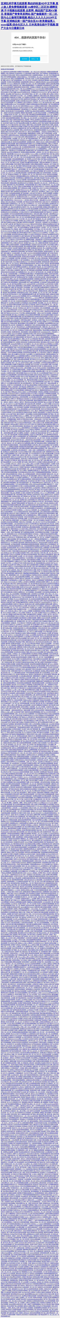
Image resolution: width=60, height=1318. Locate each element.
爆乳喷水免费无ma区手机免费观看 (12, 826)
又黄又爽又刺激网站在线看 (33, 924)
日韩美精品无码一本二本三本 (24, 987)
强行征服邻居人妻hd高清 (47, 944)
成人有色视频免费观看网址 (22, 758)
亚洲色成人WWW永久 (49, 506)
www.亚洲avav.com (6, 552)
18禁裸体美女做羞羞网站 (39, 980)
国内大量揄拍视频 (45, 953)
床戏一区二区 (15, 1006)
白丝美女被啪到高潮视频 (40, 414)
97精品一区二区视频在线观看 (26, 474)
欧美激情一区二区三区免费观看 (14, 380)
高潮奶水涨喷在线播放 (42, 1061)
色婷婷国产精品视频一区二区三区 (49, 825)
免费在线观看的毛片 (30, 136)
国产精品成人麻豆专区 (9, 583)
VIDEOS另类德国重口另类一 (42, 446)
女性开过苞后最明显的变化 (25, 640)
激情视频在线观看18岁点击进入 (45, 736)
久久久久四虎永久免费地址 (32, 429)
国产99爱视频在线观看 (27, 532)
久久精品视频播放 (27, 229)
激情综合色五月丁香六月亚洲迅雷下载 (23, 597)
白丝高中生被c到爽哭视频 (30, 770)
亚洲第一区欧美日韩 (49, 1198)
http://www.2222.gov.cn (28, 361)
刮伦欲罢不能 (12, 289)
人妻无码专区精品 (45, 782)
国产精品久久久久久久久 (11, 313)
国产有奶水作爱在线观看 (51, 416)
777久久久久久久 (46, 578)
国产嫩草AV (15, 941)
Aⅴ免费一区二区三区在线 (25, 556)
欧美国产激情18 (19, 578)
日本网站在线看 (47, 1143)
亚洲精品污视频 (46, 621)
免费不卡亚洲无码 (17, 980)
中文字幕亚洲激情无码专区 (49, 328)
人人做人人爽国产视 (38, 1174)
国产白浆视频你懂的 (33, 564)
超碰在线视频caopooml (7, 1135)
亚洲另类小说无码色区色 (26, 530)
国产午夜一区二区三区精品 (38, 660)
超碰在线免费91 (37, 330)
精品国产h (31, 1265)
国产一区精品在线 (36, 576)
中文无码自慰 (5, 1018)
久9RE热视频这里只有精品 (36, 1133)
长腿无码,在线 (53, 590)
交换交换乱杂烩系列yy (45, 1075)
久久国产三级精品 (46, 963)
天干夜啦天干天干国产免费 (30, 1022)
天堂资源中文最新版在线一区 (47, 1010)
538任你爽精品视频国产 (51, 176)
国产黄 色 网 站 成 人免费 (10, 1242)
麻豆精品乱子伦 (28, 426)
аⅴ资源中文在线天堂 (34, 602)
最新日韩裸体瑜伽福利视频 (24, 143)
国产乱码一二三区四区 (31, 455)
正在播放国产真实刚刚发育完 (43, 85)
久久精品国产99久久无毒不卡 (46, 118)
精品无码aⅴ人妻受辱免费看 (20, 397)
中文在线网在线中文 (11, 1020)
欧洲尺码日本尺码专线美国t (13, 1283)
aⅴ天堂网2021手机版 (26, 520)
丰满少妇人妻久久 (13, 611)
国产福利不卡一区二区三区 (47, 1186)
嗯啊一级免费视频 (17, 837)
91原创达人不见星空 (17, 777)
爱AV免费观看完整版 (30, 246)
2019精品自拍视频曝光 (17, 366)
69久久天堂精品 (20, 616)
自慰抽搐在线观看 (38, 1198)
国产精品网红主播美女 (35, 1196)
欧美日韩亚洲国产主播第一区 (48, 128)
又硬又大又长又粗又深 (19, 859)
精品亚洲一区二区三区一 (41, 183)
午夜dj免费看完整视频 (38, 979)
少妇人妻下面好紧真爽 (10, 434)
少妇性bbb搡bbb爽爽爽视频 (27, 1147)
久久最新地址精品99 (39, 354)
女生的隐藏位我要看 (9, 356)
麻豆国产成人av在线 (9, 766)
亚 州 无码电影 (23, 1265)
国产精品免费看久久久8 (19, 284)
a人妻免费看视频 (44, 551)
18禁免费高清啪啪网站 (9, 482)
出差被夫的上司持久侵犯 (11, 677)
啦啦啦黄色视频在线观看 (30, 1035)
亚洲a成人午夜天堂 (27, 1126)
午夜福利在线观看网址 (13, 833)
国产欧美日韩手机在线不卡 (11, 294)
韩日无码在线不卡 (43, 1237)
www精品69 (15, 763)
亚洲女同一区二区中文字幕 (40, 101)
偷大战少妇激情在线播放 (10, 1270)
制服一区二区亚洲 (17, 1054)
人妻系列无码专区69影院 (16, 297)
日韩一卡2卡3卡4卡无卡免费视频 (24, 713)
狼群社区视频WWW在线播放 (28, 789)
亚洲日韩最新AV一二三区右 (12, 890)
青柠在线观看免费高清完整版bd (24, 1268)
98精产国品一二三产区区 (10, 1107)
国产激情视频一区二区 (31, 1004)
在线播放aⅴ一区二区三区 (9, 736)
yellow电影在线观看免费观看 (50, 996)
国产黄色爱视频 (38, 1126)
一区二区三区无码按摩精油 (44, 181)
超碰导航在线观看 (6, 1128)
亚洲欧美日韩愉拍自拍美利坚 (37, 876)
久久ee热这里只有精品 (25, 1198)
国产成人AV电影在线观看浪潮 (47, 256)
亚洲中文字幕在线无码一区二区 (40, 1095)
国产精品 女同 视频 (13, 155)
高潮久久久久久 (14, 467)
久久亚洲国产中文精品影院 (31, 636)
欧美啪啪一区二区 (33, 535)
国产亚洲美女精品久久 (37, 186)
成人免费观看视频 (53, 861)
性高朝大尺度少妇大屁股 (39, 244)
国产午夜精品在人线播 (24, 188)
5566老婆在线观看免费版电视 (38, 664)
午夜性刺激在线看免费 (28, 708)
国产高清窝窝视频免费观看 (37, 1165)
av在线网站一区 (47, 155)
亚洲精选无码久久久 (51, 169)
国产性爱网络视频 (31, 436)
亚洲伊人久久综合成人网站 (11, 1215)
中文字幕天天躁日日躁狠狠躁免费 (44, 794)
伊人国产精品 (7, 392)
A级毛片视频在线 (21, 513)
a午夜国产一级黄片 (8, 1057)
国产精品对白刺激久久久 (8, 674)
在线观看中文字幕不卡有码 (18, 813)
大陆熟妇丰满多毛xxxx (23, 1311)
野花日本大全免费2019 (39, 1167)
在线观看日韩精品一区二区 (40, 75)
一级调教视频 (53, 650)
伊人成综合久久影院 (44, 1230)
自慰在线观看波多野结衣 (34, 179)
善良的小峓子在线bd (17, 722)
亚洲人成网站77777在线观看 (42, 838)
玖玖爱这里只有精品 (20, 652)
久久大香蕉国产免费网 (46, 972)
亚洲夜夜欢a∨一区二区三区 (17, 203)
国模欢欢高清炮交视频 (45, 410)
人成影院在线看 (40, 421)
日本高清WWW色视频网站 (21, 1124)
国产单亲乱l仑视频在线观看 (9, 1218)
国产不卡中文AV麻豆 (33, 308)
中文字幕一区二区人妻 (25, 219)
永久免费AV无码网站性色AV (23, 1044)
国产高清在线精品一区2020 (44, 667)
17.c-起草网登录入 (43, 866)
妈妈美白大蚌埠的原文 (33, 494)
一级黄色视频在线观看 (21, 1011)
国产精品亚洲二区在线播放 (23, 287)
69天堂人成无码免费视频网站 (45, 333)
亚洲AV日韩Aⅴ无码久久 (30, 647)
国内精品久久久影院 (19, 465)
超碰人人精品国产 (13, 386)
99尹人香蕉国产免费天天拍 (45, 847)
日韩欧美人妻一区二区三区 (23, 790)
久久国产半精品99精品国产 (43, 958)
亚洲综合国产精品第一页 (25, 431)
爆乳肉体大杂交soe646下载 (46, 1249)
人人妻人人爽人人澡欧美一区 (15, 946)
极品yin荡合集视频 (10, 648)
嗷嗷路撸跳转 (32, 133)
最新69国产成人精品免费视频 (15, 184)
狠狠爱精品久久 (36, 588)
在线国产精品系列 (21, 1299)
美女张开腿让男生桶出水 (11, 717)
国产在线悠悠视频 (45, 172)
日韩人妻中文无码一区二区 (13, 708)
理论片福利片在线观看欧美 (45, 554)
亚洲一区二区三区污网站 (8, 558)
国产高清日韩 (44, 1210)
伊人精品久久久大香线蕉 (8, 1273)
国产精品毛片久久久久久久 (22, 224)
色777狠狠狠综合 (13, 977)
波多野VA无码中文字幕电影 (12, 1196)
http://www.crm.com (12, 400)
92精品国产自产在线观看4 (32, 578)
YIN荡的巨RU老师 (18, 842)
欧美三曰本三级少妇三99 (48, 623)
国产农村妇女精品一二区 (22, 1251)
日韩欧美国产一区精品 (17, 1068)
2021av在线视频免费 (41, 517)
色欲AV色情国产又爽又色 (22, 1093)
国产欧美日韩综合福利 (26, 1140)
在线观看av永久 (14, 823)
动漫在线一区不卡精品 (49, 164)
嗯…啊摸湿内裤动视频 (30, 380)
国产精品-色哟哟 (41, 321)
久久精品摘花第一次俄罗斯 (37, 756)
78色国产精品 (50, 1090)
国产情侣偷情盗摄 (9, 1229)
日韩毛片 (23, 1085)
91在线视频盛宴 (32, 847)
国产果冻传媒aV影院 (14, 1097)
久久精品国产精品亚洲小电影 (12, 1292)
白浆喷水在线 (11, 373)
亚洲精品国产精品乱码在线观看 (41, 700)
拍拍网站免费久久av (10, 104)
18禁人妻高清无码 (35, 727)
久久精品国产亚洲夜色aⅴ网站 (28, 763)
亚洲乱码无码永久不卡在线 (46, 385)
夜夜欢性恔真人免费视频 (41, 547)
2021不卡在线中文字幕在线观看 (28, 977)
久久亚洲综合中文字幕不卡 (50, 1016)
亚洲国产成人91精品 (25, 220)
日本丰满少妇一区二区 (42, 708)
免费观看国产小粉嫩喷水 (40, 676)
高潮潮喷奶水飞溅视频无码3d (24, 178)
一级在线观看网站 (14, 785)
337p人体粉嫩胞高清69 (41, 773)
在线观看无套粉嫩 (6, 438)
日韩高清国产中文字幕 (15, 95)
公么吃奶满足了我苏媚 (39, 487)
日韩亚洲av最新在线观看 (33, 1158)
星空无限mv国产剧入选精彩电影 (16, 929)
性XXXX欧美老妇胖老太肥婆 (31, 974)
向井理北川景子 (52, 316)
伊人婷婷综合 (12, 487)
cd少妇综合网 (40, 1242)
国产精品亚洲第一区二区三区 (11, 306)
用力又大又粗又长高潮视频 (18, 1034)
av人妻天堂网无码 (27, 1037)
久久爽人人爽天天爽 (10, 979)
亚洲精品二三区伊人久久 (45, 946)
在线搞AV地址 (16, 496)
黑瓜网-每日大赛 (29, 604)
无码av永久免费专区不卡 (22, 660)
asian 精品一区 (48, 381)
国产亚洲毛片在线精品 (30, 405)
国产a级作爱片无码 (12, 1313)
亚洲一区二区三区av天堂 (34, 813)
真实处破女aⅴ (30, 417)
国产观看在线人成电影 (51, 701)
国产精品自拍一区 (30, 503)
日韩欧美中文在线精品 (14, 1126)
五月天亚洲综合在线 (29, 157)
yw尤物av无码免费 (14, 303)
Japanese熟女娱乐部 (34, 927)
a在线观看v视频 (12, 273)
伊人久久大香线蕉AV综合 (11, 1095)
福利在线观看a (34, 1121)
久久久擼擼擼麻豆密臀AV (22, 356)
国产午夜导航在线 (45, 840)
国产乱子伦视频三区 (20, 814)
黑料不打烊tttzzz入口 (46, 1051)
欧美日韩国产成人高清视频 (15, 1306)
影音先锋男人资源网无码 (49, 203)
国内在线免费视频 (35, 1313)
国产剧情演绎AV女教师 (17, 650)
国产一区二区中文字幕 (21, 114)
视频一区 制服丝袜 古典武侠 (25, 1063)
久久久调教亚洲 (39, 297)
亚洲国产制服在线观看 (24, 1003)
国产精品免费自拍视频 (22, 123)
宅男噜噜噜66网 (44, 1253)
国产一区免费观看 (39, 323)
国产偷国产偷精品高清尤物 (24, 166)
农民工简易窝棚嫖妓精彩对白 (17, 630)
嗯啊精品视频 (30, 239)
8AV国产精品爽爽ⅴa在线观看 (50, 1025)
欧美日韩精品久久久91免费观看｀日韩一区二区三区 (22, 761)
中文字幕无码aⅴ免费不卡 (19, 1200)
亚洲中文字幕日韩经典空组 (23, 766)
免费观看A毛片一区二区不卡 (26, 272)
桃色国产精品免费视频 (9, 292)
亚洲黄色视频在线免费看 (28, 152)
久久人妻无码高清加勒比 (16, 426)
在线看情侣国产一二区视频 (28, 898)
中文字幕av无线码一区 (36, 491)
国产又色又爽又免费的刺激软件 (40, 287)
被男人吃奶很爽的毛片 (31, 1068)
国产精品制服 (24, 193)
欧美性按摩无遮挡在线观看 (41, 260)
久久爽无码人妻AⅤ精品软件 (19, 450)
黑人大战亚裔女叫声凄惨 (50, 248)
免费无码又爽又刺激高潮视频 (43, 907)
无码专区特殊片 (36, 1179)
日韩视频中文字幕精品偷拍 (45, 845)
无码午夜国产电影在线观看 (22, 164)
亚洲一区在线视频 (14, 121)
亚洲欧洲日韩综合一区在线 (38, 227)
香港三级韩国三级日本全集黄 (18, 934)
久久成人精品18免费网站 (14, 1023)
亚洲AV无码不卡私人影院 (34, 734)
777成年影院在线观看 (26, 922)
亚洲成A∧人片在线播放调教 (50, 210)
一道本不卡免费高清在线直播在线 (10, 1085)
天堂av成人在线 (29, 78)
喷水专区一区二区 (18, 590)
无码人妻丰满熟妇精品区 (39, 566)
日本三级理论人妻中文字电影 (45, 777)
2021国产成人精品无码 (27, 489)
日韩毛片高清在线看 (45, 1121)
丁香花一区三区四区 (28, 744)
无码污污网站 (15, 888)
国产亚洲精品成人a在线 (8, 215)
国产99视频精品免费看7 (8, 484)
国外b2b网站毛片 (25, 888)
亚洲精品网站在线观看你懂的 (28, 135)
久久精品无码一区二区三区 (9, 631)
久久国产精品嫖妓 (18, 404)
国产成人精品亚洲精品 (31, 385)
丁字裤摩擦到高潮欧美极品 (26, 273)
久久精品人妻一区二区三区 (11, 958)
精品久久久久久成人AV (11, 582)
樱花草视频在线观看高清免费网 (47, 1169)
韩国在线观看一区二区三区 (37, 1148)
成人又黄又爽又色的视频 (29, 845)
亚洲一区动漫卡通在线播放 (41, 1140)
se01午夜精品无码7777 (30, 806)
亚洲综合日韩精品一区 (14, 174)
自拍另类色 (14, 1114)
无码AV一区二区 (47, 1078)
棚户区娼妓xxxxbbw (10, 222)
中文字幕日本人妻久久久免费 (9, 1081)
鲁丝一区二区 (16, 905)
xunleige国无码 (30, 284)
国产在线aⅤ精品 (48, 652)
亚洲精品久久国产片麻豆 (23, 1131)
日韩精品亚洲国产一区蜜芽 (47, 463)
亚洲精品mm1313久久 (43, 698)
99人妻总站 (22, 857)
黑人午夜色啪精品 (48, 703)
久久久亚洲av (26, 154)
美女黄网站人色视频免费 (38, 1057)
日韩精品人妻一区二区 (28, 174)
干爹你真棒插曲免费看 (44, 1004)
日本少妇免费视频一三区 (47, 308)
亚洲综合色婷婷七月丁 (40, 306)
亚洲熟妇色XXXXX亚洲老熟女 (9, 212)
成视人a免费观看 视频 (34, 960)
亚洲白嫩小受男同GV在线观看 (25, 222)
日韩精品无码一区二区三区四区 (13, 1164)
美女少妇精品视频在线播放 (18, 1254)
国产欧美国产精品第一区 (36, 267)
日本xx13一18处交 (16, 463)
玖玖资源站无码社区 (26, 659)
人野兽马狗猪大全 (38, 107)
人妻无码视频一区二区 (24, 169)
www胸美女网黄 (8, 921)
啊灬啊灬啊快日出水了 (10, 1179)
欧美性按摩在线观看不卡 (12, 260)
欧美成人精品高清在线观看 (19, 657)
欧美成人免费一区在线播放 (32, 362)
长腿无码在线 (50, 540)
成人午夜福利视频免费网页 (51, 225)
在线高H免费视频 (14, 1066)
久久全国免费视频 (9, 616)
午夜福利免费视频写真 (12, 448)
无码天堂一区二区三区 (13, 106)
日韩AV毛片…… (29, 297)
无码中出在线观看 (34, 1111)
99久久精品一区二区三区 (34, 638)
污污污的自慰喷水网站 (21, 484)
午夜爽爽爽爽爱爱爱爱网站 (43, 472)
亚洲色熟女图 (46, 261)
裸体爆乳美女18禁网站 (19, 210)
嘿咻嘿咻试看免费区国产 (30, 1249)
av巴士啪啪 (21, 612)
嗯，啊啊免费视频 (44, 729)
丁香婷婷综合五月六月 (15, 874)
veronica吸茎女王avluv (27, 907)
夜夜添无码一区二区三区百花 (25, 648)
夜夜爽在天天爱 (50, 967)
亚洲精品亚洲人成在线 (40, 987)
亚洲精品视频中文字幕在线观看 (42, 796)
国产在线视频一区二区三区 (49, 871)
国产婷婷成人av (25, 496)
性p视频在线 (36, 671)
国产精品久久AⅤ (33, 748)
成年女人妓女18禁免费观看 (18, 737)
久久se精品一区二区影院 (30, 1164)
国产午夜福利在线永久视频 (28, 570)
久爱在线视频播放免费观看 (33, 939)
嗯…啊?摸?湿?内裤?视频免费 (14, 636)
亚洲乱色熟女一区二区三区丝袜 (27, 903)
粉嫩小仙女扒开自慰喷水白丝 (22, 92)
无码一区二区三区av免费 (10, 431)
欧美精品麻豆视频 (38, 1277)
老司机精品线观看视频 (10, 472)
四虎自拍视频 (9, 164)
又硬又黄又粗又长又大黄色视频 (33, 879)
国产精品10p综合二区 (42, 933)
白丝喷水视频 (39, 486)
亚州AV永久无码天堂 (40, 1268)
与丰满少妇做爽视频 (15, 845)
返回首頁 (24, 59)
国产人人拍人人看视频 (25, 611)
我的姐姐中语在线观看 (43, 784)
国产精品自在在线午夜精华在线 (32, 202)
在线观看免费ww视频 (33, 172)
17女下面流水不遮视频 (36, 171)
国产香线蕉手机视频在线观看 (9, 445)
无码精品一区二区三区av (8, 417)
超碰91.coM (32, 823)
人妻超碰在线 (38, 239)
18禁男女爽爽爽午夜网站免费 (43, 604)
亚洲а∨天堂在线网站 (17, 731)
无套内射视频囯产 (6, 559)
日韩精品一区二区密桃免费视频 (21, 653)
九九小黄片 (40, 503)
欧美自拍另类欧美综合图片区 (35, 195)
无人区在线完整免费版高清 (42, 1265)
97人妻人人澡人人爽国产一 (26, 1220)
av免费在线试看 (53, 575)
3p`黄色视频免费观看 (37, 395)
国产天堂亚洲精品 (45, 672)
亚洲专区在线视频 (52, 174)
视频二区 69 (25, 338)
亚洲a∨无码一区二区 (7, 1248)
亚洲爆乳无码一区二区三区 (25, 621)
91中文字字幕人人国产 (30, 1073)
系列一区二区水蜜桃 (25, 1047)
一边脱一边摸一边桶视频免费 (35, 450)
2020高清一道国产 (47, 934)
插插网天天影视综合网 (48, 998)
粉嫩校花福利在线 (36, 891)
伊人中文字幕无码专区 (12, 124)
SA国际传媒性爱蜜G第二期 (30, 878)
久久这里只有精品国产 (25, 796)
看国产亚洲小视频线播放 (15, 285)
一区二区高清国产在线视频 (21, 407)
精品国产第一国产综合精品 (44, 1099)
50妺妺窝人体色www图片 (11, 424)
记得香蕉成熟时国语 (10, 754)
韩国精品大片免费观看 (14, 1037)
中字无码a (18, 205)
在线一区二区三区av (34, 460)
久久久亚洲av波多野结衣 (22, 491)
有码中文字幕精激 (50, 979)
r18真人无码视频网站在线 (20, 778)
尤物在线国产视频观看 (43, 792)
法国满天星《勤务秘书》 (51, 1251)
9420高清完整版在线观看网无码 (29, 1052)
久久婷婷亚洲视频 (31, 392)
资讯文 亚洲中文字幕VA (31, 802)
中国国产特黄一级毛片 (17, 455)
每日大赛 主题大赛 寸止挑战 (21, 231)
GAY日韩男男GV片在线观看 (23, 1112)
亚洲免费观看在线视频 (44, 121)
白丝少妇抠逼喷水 (9, 1141)
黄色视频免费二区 (33, 768)
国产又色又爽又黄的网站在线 (45, 881)
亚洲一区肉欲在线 (31, 513)
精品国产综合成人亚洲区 (47, 178)
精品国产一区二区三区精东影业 (14, 963)
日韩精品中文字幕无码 (44, 869)
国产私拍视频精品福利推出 (14, 571)
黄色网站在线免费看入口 (40, 787)
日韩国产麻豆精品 (24, 467)
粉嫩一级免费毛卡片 (50, 1040)
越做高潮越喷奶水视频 (40, 400)
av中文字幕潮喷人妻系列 (13, 376)
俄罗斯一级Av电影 (6, 94)
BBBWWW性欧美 (6, 659)
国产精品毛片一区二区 (9, 326)
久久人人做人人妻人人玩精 (26, 956)
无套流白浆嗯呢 (40, 854)
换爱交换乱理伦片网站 (19, 614)
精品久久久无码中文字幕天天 (40, 1263)
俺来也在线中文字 (27, 1283)
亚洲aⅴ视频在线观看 (7, 876)
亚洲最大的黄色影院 (10, 1136)
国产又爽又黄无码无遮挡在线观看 (16, 1232)
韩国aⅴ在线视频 (31, 633)
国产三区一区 (32, 881)
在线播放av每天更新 (44, 754)
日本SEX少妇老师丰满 (44, 766)
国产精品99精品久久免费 (19, 606)
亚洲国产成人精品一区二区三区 (31, 1104)
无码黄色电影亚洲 (18, 628)
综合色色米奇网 (48, 999)
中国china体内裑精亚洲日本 (35, 1254)
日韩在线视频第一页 (39, 1271)
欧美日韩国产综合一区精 (51, 965)
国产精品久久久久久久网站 (13, 1039)
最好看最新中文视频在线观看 (27, 618)
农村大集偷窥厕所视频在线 (42, 1220)
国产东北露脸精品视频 (51, 1133)
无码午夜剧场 (24, 986)
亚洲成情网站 (26, 1015)
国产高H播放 (9, 599)
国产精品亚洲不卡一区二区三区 (47, 1314)
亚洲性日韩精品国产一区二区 (43, 941)
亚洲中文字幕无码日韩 (42, 828)
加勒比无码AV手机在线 (47, 859)
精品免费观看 (5, 1035)
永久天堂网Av (55, 475)
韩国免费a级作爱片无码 (19, 873)
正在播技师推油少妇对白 (47, 1030)
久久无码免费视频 (50, 1301)
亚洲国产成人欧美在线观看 (31, 126)
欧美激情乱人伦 (53, 912)
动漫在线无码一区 (12, 1155)
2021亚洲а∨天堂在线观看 (8, 1311)
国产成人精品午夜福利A (19, 691)
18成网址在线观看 (43, 725)
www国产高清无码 (23, 626)
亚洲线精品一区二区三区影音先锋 (12, 715)
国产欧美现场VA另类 (9, 1059)
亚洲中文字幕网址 (51, 335)
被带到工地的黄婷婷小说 (36, 674)
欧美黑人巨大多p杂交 (38, 318)
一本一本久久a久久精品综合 (38, 71)
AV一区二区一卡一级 (33, 821)
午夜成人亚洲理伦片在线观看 (38, 119)
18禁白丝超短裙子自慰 (38, 451)
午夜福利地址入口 (26, 109)
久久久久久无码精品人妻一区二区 (19, 498)
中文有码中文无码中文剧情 (30, 1039)
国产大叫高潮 (17, 662)
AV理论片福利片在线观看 (43, 1292)
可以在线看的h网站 (46, 1111)
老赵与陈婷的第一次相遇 (8, 998)
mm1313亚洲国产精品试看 (30, 350)
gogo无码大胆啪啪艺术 (13, 152)
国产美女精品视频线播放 (29, 1023)
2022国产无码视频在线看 (39, 1059)
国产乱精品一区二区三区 (28, 936)
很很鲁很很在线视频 (40, 130)
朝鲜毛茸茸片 (18, 1230)
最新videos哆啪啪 (44, 162)
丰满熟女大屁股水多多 (40, 106)
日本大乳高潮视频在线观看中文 (29, 1186)
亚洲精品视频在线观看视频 (20, 1032)
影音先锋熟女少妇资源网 (43, 741)
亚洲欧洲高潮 (26, 891)
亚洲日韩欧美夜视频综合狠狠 (46, 878)
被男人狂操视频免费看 (17, 78)
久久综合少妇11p (14, 1186)
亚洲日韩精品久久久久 (27, 106)
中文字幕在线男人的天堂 (50, 631)
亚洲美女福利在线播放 (22, 171)
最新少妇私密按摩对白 (52, 280)
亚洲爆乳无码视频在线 (45, 564)
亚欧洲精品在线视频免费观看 (37, 114)
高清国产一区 (45, 970)
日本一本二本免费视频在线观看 (19, 1182)
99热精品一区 (52, 717)
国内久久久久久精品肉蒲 (49, 588)
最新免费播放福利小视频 (32, 689)
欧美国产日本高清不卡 (9, 196)
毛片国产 (18, 999)
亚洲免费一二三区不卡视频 (43, 404)
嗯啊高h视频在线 (44, 746)
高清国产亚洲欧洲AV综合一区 (33, 1241)
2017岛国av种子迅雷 (40, 693)
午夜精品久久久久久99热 (19, 535)
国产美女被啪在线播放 (13, 707)
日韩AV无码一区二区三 (41, 861)
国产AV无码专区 (48, 171)
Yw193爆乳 (29, 354)
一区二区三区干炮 (28, 773)
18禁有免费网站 (10, 540)
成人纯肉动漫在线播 (33, 1013)
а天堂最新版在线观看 (50, 508)
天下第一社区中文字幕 (25, 799)
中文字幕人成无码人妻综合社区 (10, 886)
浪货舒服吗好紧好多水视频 (25, 374)
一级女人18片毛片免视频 (43, 313)
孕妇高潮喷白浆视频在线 (50, 330)
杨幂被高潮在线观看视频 (26, 446)
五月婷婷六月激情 (27, 999)
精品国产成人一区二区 (27, 883)
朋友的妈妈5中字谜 (6, 441)
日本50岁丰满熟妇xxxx (38, 280)
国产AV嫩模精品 (10, 1213)
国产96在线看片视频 (43, 294)
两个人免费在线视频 (11, 933)
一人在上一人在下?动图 (51, 1129)
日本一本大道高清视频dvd (21, 227)
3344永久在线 (27, 1018)
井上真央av (20, 1087)
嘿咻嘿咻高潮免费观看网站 (31, 573)
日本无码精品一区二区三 (35, 77)
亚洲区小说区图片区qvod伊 (24, 101)
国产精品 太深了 (14, 90)
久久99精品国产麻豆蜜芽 (36, 338)
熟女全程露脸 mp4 (22, 832)
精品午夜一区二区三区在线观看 (45, 830)
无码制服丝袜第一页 (16, 1100)
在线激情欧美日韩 (46, 843)
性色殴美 (10, 756)
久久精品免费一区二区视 (19, 253)
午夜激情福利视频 (8, 897)
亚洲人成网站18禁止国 (47, 357)
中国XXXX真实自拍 (21, 1213)
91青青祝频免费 (24, 703)
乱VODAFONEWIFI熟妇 (44, 1097)
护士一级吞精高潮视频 (35, 1143)
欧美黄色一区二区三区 (14, 744)
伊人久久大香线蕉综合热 (21, 599)
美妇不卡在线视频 (46, 643)
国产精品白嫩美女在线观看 (46, 977)
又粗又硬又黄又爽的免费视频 (17, 388)
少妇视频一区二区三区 (18, 138)
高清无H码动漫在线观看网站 (38, 349)
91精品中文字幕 (40, 1147)
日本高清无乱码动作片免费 (29, 198)
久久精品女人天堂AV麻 (47, 974)
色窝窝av (20, 751)
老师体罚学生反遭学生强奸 (19, 160)
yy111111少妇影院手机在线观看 (36, 691)
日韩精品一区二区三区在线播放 (44, 1188)
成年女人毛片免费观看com (38, 1093)
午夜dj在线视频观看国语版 (25, 1270)
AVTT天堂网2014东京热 (46, 770)
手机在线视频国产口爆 (10, 956)
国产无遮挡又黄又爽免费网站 (9, 282)
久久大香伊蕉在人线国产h (44, 352)
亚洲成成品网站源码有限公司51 (10, 89)
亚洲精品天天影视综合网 (10, 451)
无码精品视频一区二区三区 (20, 378)
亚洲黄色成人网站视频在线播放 (31, 527)
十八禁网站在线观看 (13, 446)
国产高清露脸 (34, 1189)
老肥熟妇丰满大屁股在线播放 (46, 513)
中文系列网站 (30, 558)
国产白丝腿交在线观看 (19, 552)
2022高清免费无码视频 (37, 1160)
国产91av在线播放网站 (31, 655)
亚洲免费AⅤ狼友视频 (38, 885)
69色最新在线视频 (6, 941)
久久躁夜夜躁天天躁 (33, 1034)
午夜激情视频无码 (45, 1153)
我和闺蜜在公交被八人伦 (32, 645)
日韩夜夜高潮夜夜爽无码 (25, 1184)
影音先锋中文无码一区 (15, 1263)
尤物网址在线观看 (26, 900)
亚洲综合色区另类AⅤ (34, 342)
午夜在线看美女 (20, 558)
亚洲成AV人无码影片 (32, 102)
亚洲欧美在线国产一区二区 (18, 643)
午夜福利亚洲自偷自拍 (51, 710)
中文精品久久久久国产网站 (44, 719)
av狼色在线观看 (20, 693)
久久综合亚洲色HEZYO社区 (36, 518)
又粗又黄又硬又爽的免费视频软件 (15, 924)
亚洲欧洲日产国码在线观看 (14, 775)
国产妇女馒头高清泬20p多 (21, 1008)
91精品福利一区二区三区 (29, 1287)
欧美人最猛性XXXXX (47, 494)
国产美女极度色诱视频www (13, 1104)
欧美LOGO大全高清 (23, 549)
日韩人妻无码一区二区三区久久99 (36, 915)
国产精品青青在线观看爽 (14, 588)
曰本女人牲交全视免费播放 (43, 1181)
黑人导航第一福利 (16, 229)
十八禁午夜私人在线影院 (12, 270)
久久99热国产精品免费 (17, 542)
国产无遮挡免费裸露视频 (24, 742)
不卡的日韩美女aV (23, 1016)
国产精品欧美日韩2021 (45, 616)
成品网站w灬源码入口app (46, 191)
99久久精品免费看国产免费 (21, 782)
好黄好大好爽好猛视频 (24, 186)
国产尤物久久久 (15, 900)
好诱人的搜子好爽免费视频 (38, 804)
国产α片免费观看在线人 (30, 515)
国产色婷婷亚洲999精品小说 (15, 1224)
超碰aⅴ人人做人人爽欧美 (25, 943)
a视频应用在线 (42, 291)
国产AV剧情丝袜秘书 (43, 405)
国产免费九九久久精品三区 (29, 205)
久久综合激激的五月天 (35, 155)
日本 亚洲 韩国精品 (27, 265)
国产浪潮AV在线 (31, 816)
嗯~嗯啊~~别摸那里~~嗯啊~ (15, 802)
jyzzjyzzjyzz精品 (7, 85)
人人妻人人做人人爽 (18, 689)
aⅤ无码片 (35, 766)
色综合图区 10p (45, 470)
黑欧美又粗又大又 (39, 883)
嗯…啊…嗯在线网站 (13, 530)
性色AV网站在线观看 (39, 910)
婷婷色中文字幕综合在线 (39, 1047)
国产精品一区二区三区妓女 (11, 681)
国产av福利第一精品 (14, 570)
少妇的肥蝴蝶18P (49, 657)
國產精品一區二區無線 (27, 838)
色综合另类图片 (21, 754)
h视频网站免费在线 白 (33, 470)
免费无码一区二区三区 (39, 1066)
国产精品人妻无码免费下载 (38, 1114)
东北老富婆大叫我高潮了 (43, 1087)
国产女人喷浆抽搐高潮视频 (25, 1123)
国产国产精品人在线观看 (34, 934)
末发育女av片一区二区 (10, 308)
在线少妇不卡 (46, 202)
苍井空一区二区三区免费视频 (47, 857)
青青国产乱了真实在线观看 (14, 700)
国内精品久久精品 (20, 633)
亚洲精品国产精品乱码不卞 (39, 1003)
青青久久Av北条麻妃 (52, 915)
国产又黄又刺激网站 (26, 1066)
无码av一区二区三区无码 (30, 739)
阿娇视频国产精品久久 (10, 169)
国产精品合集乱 (29, 867)
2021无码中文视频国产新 (40, 587)
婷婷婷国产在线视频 (47, 814)
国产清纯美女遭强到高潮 (49, 388)
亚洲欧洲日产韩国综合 (46, 1052)
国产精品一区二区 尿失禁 (38, 496)
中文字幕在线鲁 (51, 1157)
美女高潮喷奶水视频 (46, 837)
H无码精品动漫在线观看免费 (29, 595)
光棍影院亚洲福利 (38, 842)
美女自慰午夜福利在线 (36, 340)
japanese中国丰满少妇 (17, 439)
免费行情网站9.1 (5, 1068)
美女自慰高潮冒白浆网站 (22, 1244)
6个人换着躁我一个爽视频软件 (14, 1073)
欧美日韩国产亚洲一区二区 (23, 994)
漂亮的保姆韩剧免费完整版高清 (17, 1259)
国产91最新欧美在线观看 (20, 1143)
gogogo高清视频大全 (17, 344)
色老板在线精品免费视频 (46, 1138)
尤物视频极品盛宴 (25, 594)
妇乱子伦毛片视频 (38, 999)
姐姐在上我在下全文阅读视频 (15, 852)
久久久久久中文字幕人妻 (26, 1215)
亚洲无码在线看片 (43, 919)
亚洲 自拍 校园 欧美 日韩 (35, 832)
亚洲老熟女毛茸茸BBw (27, 809)
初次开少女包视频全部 (36, 1129)
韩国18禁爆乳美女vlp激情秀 (43, 648)
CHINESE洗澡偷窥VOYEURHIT (25, 301)
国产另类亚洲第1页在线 (40, 1128)
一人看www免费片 (44, 1068)
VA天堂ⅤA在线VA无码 (15, 869)
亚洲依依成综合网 (47, 462)
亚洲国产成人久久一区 (30, 243)
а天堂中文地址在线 (38, 753)
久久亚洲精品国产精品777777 (47, 373)
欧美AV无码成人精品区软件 (42, 374)
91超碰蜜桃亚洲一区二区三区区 (37, 160)
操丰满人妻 (39, 703)
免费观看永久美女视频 (36, 818)
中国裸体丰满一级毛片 (31, 946)
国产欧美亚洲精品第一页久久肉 (41, 1018)
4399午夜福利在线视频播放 (34, 1056)
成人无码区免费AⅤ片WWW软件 (33, 508)
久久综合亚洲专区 (53, 833)
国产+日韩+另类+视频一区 (23, 453)
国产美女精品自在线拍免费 (42, 809)
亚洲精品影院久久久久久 (34, 388)
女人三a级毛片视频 (33, 944)
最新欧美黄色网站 (41, 217)
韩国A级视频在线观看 (38, 683)
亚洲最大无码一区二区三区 (35, 657)
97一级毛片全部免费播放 (32, 131)
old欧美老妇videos (13, 135)
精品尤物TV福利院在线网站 (15, 405)
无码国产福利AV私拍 (32, 369)
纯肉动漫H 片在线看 (41, 905)
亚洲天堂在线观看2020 (32, 1172)
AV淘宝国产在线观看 (32, 938)
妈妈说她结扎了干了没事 (30, 869)
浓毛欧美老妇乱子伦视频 (22, 1176)
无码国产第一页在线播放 (44, 962)
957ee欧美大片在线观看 (8, 693)
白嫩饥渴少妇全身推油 (16, 686)
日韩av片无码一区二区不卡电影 (37, 808)
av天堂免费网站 (35, 968)
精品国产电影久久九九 (48, 1261)
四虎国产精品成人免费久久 (28, 1097)
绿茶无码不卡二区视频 (35, 462)
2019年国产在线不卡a (9, 123)
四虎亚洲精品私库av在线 (44, 1295)
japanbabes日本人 (46, 332)
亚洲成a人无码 (38, 765)
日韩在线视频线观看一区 (19, 159)
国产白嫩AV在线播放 (10, 539)
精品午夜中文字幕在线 (28, 304)
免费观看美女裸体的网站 (18, 251)
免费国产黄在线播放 (23, 71)
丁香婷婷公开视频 (31, 698)
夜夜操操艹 (4, 352)
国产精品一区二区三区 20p (47, 720)
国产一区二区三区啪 (18, 362)
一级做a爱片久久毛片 (45, 200)
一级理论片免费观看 (47, 138)
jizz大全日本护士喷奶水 (28, 1292)
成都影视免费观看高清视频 (51, 1225)
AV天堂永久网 (22, 1242)
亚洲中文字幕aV (43, 378)
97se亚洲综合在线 (6, 397)
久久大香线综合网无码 (29, 268)
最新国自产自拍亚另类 (40, 1236)
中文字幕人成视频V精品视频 (27, 313)
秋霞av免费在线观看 (21, 1229)
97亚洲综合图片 (33, 1314)
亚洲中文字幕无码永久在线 (25, 419)
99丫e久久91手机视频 (36, 525)
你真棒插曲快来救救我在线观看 (30, 544)
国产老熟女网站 (26, 588)
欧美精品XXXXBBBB (47, 790)
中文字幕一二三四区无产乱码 (13, 563)
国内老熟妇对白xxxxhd (17, 1294)
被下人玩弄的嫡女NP (23, 340)
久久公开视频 (28, 842)
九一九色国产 (32, 196)
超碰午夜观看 (38, 631)
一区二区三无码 (36, 1025)
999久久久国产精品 (43, 650)
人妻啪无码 (35, 984)
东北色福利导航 (48, 879)
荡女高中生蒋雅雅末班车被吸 (15, 1217)
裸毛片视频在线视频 (47, 89)
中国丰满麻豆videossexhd (19, 551)
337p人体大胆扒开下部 (52, 1165)
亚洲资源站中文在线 (10, 469)
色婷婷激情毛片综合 (22, 292)
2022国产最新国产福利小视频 (21, 248)
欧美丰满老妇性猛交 (21, 1141)
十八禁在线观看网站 (28, 1309)
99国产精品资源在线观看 (26, 794)
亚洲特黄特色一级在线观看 (20, 332)
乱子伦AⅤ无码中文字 (52, 854)
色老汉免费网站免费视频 (15, 352)
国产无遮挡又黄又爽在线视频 (39, 912)
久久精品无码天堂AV (32, 857)
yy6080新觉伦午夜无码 (43, 1145)
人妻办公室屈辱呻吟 (46, 237)
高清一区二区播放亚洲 (36, 1251)
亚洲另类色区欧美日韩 (42, 731)
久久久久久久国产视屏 (47, 1275)
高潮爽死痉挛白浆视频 (28, 371)
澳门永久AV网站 (22, 470)
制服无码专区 (18, 573)
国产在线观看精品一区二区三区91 (21, 80)
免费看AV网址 (51, 566)
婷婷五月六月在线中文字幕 (18, 457)
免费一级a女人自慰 (13, 1307)
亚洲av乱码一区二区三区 (49, 179)
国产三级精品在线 (19, 1248)
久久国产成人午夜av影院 (14, 878)
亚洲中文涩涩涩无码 (52, 1066)
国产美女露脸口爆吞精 (7, 477)
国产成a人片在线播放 (18, 315)
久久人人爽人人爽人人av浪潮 (30, 463)
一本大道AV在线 (22, 768)
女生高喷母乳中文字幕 (37, 453)
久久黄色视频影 (7, 1165)
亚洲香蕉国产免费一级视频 (37, 1090)
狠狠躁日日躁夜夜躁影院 (34, 862)
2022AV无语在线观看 (7, 102)
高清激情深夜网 (11, 547)
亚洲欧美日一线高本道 (50, 340)
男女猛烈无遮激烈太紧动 (8, 217)
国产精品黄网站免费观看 (8, 1004)
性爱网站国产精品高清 (41, 301)
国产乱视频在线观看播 (24, 479)
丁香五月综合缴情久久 (7, 1176)
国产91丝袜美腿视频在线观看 (21, 804)
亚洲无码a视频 (5, 686)
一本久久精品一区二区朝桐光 (38, 909)
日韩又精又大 (37, 1037)
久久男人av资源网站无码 (20, 919)
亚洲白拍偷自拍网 (34, 511)
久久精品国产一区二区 (46, 850)
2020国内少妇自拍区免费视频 (9, 522)
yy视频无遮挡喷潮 (43, 243)
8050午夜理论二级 (12, 1076)
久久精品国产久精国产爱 (25, 1107)
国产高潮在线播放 (40, 83)
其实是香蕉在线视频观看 (24, 683)
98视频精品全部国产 (25, 280)
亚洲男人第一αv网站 (36, 607)
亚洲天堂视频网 (47, 193)
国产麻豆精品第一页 (34, 951)
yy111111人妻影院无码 (13, 83)
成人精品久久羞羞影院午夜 (18, 128)
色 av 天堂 (6, 1069)
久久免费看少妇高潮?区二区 (38, 635)
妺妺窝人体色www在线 (27, 905)
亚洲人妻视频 (49, 1193)
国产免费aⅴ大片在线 (20, 564)
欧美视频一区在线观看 (34, 592)
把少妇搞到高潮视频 (13, 618)
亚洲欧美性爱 (42, 1039)
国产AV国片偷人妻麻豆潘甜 (11, 520)
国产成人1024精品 (8, 1225)
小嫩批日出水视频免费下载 (21, 965)
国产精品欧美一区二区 (39, 219)
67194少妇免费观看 (10, 195)
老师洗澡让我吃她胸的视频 (32, 852)
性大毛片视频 (16, 659)
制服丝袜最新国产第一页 (15, 1282)
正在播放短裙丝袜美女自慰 (34, 326)
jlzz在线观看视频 (14, 850)
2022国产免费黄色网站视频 (46, 938)
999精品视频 (13, 183)
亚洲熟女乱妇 (23, 600)
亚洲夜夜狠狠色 (39, 1193)
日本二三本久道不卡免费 (11, 481)
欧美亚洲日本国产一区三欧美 (40, 1076)
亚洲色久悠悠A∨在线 (27, 890)
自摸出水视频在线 (32, 501)
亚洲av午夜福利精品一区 (39, 166)
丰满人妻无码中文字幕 (31, 616)
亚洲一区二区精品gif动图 (45, 595)
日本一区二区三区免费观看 (34, 469)
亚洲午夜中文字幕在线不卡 (18, 688)
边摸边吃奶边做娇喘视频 (37, 498)
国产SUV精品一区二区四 (28, 696)
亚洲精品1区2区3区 (36, 248)
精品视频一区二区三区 (44, 303)
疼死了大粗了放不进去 (32, 552)
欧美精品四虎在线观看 (41, 316)
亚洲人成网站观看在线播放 (21, 756)
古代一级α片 (34, 410)
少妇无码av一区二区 (39, 1212)
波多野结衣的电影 (41, 695)
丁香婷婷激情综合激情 (23, 727)
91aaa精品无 (24, 1196)
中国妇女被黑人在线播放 (45, 1042)
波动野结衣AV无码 (22, 196)
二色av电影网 (15, 1140)
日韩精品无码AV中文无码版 (27, 585)
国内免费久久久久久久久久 (11, 219)
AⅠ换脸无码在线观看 (14, 838)
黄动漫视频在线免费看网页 (50, 1191)
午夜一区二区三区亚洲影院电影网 (26, 217)
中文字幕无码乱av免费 (9, 811)
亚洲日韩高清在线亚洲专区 (48, 893)
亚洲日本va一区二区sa (19, 1210)
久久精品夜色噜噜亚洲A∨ (49, 813)
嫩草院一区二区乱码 (49, 469)
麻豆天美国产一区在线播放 (24, 414)
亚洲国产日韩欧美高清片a (16, 760)
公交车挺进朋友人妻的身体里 (37, 1182)
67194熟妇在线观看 (6, 919)
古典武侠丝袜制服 (51, 277)
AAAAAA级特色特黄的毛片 (50, 439)
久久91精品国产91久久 (24, 840)
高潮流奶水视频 (40, 582)
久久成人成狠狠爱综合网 (43, 147)
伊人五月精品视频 (6, 159)
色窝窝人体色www (24, 1313)
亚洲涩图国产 (5, 549)
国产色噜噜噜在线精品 (26, 1117)
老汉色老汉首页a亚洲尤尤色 (44, 641)
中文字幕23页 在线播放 (14, 225)
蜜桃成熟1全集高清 (27, 1102)
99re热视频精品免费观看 (26, 279)
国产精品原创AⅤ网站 (41, 443)
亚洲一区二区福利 (47, 561)
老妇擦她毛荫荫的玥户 (31, 590)
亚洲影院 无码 (37, 621)
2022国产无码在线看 (38, 1046)
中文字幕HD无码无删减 (34, 261)
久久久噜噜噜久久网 (20, 102)
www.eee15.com (5, 78)
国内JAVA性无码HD (36, 224)
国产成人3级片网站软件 (48, 1313)
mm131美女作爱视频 (10, 232)
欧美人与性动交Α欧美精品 (49, 407)
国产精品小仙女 (14, 162)
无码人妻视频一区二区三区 (37, 292)
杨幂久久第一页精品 (24, 912)
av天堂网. (34, 994)
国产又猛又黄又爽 (29, 404)
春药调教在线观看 (24, 448)
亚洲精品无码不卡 (31, 754)
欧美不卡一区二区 (17, 1128)
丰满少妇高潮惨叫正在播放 (40, 820)
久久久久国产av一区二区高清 (16, 801)
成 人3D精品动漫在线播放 (29, 725)
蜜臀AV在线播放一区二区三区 (46, 515)
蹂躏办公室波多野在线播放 (39, 900)
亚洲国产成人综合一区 (27, 83)
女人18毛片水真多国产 (50, 780)
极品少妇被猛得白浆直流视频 (13, 773)
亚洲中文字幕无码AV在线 (44, 570)
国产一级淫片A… (50, 758)
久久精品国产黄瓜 (44, 154)
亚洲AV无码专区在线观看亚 (20, 1042)
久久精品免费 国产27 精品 (21, 635)
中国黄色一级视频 (6, 914)
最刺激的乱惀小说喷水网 (19, 1013)
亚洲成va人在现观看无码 (41, 1266)
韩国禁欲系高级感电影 (20, 191)
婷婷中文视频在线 (12, 768)
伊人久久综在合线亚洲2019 (39, 1177)
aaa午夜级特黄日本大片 (25, 910)
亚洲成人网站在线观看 (47, 671)
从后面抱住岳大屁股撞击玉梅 (39, 90)
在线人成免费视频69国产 (38, 220)
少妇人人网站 (31, 335)
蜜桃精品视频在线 (48, 811)
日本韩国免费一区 (18, 385)
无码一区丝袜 (46, 438)
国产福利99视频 (21, 469)
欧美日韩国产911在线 (19, 1092)
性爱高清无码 (28, 671)
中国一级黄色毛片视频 (17, 679)
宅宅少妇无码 (31, 606)
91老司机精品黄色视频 (23, 395)
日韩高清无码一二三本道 (17, 953)
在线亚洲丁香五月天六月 (12, 595)
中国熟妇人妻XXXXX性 (16, 368)
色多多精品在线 (37, 886)
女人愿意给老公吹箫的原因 (9, 71)
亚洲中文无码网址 (52, 1047)
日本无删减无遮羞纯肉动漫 (9, 409)
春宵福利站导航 (15, 883)
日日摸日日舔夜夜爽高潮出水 (33, 299)
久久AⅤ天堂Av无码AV (13, 1052)
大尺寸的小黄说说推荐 (7, 989)
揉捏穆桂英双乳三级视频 (34, 614)
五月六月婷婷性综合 (21, 1135)
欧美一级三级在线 (20, 917)
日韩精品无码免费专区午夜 (38, 215)
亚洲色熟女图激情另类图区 (38, 1015)
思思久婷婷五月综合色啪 (8, 178)
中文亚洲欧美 (35, 850)
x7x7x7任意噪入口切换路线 (25, 684)
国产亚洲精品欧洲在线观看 (18, 1010)
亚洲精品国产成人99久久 (31, 390)
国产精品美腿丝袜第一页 (33, 138)
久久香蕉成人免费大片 (9, 398)
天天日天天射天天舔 (47, 1239)
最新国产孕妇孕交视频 (12, 587)
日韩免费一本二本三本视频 (37, 707)
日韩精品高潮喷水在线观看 (31, 837)
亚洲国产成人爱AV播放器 (34, 249)
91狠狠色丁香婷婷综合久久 (15, 1116)
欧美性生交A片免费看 (11, 220)
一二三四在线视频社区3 (49, 727)
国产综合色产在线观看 (17, 429)
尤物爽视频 (45, 891)
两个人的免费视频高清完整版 (20, 1090)
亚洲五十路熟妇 (51, 255)
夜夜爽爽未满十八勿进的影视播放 (13, 116)
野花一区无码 (47, 873)
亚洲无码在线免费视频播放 (32, 712)
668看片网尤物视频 (51, 874)
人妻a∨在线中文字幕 (38, 422)
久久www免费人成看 (46, 364)
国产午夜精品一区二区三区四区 (36, 1092)
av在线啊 (25, 1282)
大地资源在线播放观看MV (48, 362)
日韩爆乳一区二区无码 (25, 1297)
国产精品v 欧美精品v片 (48, 159)
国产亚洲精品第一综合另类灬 (38, 190)
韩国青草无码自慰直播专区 (32, 679)
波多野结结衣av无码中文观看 (43, 1088)
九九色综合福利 (7, 436)
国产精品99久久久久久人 (10, 427)
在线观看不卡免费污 (49, 275)
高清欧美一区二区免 (31, 612)
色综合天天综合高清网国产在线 (26, 1061)
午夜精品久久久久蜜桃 (31, 1248)
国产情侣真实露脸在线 (33, 1085)
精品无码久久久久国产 (40, 1215)
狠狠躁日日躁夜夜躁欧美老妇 (35, 1301)
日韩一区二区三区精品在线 (22, 1191)
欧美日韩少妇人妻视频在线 (17, 816)
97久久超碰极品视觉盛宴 (39, 143)
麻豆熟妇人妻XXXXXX (47, 342)
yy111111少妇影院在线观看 (9, 751)
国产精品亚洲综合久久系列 (49, 296)
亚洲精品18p (46, 1203)
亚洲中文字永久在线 (26, 587)
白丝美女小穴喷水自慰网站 (22, 921)
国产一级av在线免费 (50, 383)
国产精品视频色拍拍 (28, 316)
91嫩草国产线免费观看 (7, 855)
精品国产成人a (27, 980)
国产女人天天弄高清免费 (48, 712)
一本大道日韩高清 (50, 1032)
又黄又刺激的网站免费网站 (23, 576)
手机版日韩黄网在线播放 (10, 1003)
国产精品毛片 (48, 212)
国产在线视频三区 (6, 535)
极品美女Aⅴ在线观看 (13, 130)
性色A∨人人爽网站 (24, 416)
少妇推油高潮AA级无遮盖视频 (36, 967)
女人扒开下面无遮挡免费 (12, 922)
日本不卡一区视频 (6, 249)
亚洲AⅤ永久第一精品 (19, 1172)
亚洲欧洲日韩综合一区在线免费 (32, 1078)
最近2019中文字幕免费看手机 (24, 1212)
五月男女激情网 (38, 1270)
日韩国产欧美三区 (9, 114)
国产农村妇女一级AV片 (30, 580)
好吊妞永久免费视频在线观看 (17, 902)
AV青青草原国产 (16, 729)
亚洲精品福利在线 (22, 736)
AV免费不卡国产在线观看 (39, 742)
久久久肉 (38, 89)
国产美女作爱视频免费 (43, 1259)
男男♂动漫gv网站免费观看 (21, 359)
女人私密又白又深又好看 (10, 926)
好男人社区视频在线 (15, 1015)
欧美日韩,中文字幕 (9, 790)
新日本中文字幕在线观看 (38, 665)
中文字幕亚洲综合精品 (41, 713)
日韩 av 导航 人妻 (21, 1027)
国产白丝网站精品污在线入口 (46, 722)
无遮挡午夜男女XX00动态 (18, 862)
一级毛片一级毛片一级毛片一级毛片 (13, 402)
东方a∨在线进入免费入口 (10, 612)
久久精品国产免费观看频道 (27, 1256)
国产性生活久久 (16, 94)
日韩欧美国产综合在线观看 (30, 1258)
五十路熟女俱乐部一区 (48, 366)
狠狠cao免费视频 (22, 1218)
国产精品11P (24, 475)
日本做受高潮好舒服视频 (15, 770)
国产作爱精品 (44, 73)
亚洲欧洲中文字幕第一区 (16, 97)
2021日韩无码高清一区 (18, 948)
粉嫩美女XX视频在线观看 (34, 902)
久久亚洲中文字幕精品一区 (11, 1256)
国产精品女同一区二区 (31, 337)
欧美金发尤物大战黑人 (50, 1046)
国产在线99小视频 (16, 975)
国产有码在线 (38, 1309)
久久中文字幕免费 (21, 179)
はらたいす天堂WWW (30, 777)
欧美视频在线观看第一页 (10, 1220)
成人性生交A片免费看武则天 (49, 87)
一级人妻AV (7, 475)
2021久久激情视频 (19, 893)
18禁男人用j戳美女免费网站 (21, 909)
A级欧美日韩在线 (41, 82)
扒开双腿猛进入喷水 (36, 427)
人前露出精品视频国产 (44, 205)
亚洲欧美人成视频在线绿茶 (30, 1237)
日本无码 (32, 703)
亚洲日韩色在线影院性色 (30, 116)
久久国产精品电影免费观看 (36, 1213)
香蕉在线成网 (22, 282)
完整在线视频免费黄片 (9, 683)
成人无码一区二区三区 (48, 236)
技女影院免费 (20, 1004)
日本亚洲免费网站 (35, 895)
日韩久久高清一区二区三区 (22, 568)
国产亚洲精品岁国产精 (20, 277)
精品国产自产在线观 (51, 520)
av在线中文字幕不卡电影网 (11, 854)
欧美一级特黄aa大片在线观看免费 (15, 150)
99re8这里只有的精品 (41, 1081)
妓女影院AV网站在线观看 (14, 304)
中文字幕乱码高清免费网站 (50, 939)
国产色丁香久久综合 (49, 1299)
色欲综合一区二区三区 (49, 986)
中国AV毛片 (22, 522)
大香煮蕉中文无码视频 (37, 594)
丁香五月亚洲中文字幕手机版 (19, 1145)
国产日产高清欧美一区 (36, 416)
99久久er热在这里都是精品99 (25, 547)
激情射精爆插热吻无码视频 (41, 1117)
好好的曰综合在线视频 (18, 237)
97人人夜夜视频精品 (24, 427)
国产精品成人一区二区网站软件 (48, 376)
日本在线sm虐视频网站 (49, 1200)
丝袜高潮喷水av (20, 1203)
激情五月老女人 (20, 417)
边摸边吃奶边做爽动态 (42, 268)
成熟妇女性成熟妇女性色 (49, 224)
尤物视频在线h (13, 1280)
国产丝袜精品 (38, 558)
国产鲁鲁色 (38, 241)
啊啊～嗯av (40, 826)
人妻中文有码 (27, 1025)
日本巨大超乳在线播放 (14, 866)
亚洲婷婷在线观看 (36, 561)
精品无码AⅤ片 (21, 326)
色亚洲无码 (18, 350)
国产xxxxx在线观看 (36, 225)
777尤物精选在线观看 (21, 881)
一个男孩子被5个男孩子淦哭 (13, 891)
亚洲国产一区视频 (29, 433)
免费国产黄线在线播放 (24, 1076)
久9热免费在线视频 (14, 193)
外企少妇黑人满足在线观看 (13, 1046)
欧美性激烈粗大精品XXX (11, 107)
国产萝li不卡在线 (40, 481)
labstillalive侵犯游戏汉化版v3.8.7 (43, 1107)
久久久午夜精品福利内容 (21, 511)
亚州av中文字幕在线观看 (43, 1306)
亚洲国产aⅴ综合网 (8, 564)
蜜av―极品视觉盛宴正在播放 (12, 828)
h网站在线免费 (13, 1198)
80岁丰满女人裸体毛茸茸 (28, 528)
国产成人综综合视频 (51, 1160)
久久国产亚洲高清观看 (27, 1071)
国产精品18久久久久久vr (44, 823)
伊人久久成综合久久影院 (29, 732)
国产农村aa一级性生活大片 (26, 1285)
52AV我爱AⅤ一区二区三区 (31, 344)
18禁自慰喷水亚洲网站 (45, 768)
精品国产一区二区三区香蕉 (39, 833)
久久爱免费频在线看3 (13, 1117)
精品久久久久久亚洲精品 (40, 232)
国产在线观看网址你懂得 (41, 150)
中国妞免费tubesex (37, 482)
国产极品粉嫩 (33, 475)
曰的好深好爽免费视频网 (8, 1227)
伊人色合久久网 (12, 943)
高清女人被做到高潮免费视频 (45, 903)
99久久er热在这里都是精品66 (22, 422)
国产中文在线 (35, 364)
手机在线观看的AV (13, 1119)
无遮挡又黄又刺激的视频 (26, 400)
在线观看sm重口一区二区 (43, 371)
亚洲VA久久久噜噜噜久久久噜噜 (48, 344)
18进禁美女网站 (42, 109)
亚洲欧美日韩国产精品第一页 (27, 1280)
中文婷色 (10, 506)
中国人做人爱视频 (14, 493)
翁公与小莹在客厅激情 (47, 1304)
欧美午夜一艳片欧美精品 (45, 501)
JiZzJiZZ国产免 (16, 1271)
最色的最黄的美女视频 (21, 724)
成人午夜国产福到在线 (37, 289)
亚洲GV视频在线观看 (36, 164)
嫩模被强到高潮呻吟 (9, 1093)
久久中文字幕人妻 (18, 508)
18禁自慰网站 (27, 285)
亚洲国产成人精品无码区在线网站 (35, 111)
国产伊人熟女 (26, 818)
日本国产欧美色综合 (36, 356)
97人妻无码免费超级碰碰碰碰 (11, 109)
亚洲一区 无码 (52, 90)
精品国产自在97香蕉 (17, 849)
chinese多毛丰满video (32, 1153)
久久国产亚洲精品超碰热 (42, 78)
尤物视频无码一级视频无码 (24, 325)
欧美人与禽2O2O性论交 (16, 243)
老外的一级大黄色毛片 (9, 984)
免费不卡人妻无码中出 (19, 1153)
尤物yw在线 (13, 323)
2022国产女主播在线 (43, 196)
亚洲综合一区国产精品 (38, 320)
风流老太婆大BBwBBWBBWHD (26, 181)
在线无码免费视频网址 (51, 885)
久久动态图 (42, 458)
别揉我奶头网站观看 (40, 279)
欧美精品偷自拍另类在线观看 (39, 104)
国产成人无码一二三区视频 (12, 898)
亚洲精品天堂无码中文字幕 (27, 1028)
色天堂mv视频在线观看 (50, 345)
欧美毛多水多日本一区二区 (33, 438)
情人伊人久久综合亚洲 (39, 431)
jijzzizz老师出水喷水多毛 (16, 1304)
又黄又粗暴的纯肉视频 (14, 148)
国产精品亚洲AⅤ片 (13, 753)
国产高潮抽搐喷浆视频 (37, 441)
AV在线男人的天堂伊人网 (47, 126)
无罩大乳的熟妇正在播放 (32, 893)
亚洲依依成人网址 (21, 537)
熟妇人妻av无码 (20, 131)
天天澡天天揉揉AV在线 (24, 451)
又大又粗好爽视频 (18, 390)
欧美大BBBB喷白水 (8, 660)
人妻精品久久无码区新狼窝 (28, 785)
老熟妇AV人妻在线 (6, 378)
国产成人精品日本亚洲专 (28, 741)
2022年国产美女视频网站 (34, 998)
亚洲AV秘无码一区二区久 (16, 655)
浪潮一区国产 (45, 989)
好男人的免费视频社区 (50, 917)
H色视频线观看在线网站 (41, 273)
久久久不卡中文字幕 (15, 818)
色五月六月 (52, 828)
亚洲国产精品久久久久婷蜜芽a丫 (47, 612)
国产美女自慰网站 (36, 236)
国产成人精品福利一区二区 (25, 539)
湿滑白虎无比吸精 (50, 142)
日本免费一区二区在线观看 (16, 1162)
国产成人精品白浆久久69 (30, 291)
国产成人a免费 (39, 662)
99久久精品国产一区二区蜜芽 (17, 701)
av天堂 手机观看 (22, 309)
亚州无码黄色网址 (9, 955)
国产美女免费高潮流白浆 (29, 826)
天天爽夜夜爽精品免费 (28, 147)
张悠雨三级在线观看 (39, 412)
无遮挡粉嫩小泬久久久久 (14, 154)
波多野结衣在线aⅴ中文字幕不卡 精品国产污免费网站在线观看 (38, 393)
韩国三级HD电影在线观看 (15, 246)
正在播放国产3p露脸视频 (10, 871)
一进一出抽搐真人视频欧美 (31, 95)
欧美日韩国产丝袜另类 (10, 1087)
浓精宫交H (37, 867)
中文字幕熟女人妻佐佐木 (43, 606)
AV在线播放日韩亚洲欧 (45, 455)
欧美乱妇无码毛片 (43, 1164)
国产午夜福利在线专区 (36, 965)
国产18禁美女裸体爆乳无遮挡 (17, 501)
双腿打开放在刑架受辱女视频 (49, 534)
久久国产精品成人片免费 (44, 633)
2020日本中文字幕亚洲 (51, 1174)
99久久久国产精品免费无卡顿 (29, 376)
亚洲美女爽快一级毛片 (18, 1158)
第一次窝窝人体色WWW (50, 249)
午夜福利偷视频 (29, 184)
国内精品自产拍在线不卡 (24, 398)
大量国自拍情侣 (12, 1266)
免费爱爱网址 (30, 465)
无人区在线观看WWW (10, 479)
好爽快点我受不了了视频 (11, 1105)
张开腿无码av (17, 361)
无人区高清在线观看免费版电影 (38, 599)
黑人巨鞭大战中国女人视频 (39, 477)
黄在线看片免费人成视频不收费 (17, 1030)
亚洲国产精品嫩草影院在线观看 (29, 162)
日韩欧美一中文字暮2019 (8, 176)
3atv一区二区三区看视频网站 (44, 816)
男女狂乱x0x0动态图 (31, 402)
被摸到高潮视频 (48, 1232)
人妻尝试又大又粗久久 (16, 291)
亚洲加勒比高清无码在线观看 (13, 1083)
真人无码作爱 (46, 609)
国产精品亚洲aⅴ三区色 (43, 505)
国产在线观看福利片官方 (48, 1100)
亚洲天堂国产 (48, 950)
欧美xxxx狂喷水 (41, 368)
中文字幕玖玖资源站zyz (20, 261)
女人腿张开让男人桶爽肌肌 (14, 647)
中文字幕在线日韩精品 (33, 643)
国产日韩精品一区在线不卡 (14, 1194)
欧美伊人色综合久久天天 (11, 667)
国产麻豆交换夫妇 (14, 789)
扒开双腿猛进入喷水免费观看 (28, 303)
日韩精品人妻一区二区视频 (16, 1302)
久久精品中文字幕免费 (33, 1275)
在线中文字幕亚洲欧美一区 (44, 304)
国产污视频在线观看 (21, 955)
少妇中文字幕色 (42, 975)
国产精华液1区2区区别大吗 (39, 583)
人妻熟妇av (44, 867)
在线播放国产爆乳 (46, 951)
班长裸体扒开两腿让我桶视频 (39, 653)
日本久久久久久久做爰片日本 (31, 571)
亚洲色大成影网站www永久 (48, 645)
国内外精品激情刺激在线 (22, 215)
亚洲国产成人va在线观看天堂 (28, 499)
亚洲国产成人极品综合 (21, 951)
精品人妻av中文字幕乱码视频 (20, 1189)
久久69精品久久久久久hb (45, 802)
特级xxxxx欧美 (27, 700)
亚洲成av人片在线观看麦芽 (46, 715)
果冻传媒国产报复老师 (50, 674)
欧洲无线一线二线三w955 (50, 1309)
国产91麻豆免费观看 (33, 282)
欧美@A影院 (18, 739)
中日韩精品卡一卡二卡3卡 (33, 203)
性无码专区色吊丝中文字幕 (46, 749)
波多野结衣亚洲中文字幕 (46, 208)
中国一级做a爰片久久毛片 (15, 1289)
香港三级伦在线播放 (23, 864)
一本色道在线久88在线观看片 (33, 439)
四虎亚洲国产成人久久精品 (50, 638)
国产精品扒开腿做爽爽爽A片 (17, 734)
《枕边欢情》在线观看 (41, 222)
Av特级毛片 (19, 624)
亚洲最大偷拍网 (10, 350)
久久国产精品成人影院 (51, 910)
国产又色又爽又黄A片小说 (48, 549)
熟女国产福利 (9, 191)
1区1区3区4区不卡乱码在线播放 (14, 111)
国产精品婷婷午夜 (30, 1136)
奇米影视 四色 (42, 1157)
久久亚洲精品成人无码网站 (18, 970)
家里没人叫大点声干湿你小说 (28, 424)
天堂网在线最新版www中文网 (43, 1064)
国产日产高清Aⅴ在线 (25, 1006)
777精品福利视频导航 (44, 1258)
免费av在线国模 (37, 1297)
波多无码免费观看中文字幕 (14, 486)
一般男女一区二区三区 (14, 1205)
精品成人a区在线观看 (24, 705)
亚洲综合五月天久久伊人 (14, 725)
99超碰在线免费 (30, 801)
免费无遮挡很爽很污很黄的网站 (28, 1155)
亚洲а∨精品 (53, 405)
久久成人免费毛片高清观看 (13, 527)
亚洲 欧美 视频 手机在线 (41, 213)
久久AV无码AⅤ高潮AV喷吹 (24, 487)
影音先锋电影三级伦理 (9, 684)
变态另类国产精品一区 (28, 94)
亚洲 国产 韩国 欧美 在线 (35, 600)
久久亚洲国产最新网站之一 (22, 477)
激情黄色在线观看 (52, 157)
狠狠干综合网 (32, 792)
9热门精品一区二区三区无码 (29, 118)
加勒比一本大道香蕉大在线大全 (41, 1006)
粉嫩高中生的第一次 (52, 1167)
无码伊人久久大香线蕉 (18, 438)
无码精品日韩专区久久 (30, 722)
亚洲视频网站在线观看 (40, 1307)
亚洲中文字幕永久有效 (14, 1071)
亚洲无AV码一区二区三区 (51, 482)
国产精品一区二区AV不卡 (18, 698)
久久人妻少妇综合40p (45, 102)
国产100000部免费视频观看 (19, 1040)
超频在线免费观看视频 (24, 820)
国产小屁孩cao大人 (49, 778)
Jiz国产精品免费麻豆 (40, 426)
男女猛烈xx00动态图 (31, 650)
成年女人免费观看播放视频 (20, 748)
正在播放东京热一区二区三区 (41, 799)
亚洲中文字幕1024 (18, 604)
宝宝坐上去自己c (39, 530)
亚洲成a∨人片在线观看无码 (48, 1172)
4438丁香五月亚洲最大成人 (25, 1236)
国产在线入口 (41, 99)
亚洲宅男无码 (46, 124)
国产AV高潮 (51, 867)
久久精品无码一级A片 (17, 1075)
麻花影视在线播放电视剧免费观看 (48, 350)
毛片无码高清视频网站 (21, 992)
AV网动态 (50, 980)
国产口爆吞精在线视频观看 (45, 763)
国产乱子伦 (40, 785)
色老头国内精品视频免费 (50, 607)
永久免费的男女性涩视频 (15, 126)
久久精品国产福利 (18, 712)
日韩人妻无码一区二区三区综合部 (46, 936)
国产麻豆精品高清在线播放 (38, 888)
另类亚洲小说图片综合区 (33, 623)
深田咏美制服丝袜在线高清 (27, 263)
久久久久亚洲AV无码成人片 (24, 1059)
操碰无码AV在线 (9, 422)
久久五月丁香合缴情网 (23, 311)
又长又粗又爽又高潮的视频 (50, 1244)
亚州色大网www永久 (52, 691)
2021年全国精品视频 (47, 315)
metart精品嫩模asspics (35, 626)
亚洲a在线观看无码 (11, 474)
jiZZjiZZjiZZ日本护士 (14, 393)
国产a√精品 (50, 94)
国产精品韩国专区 (21, 998)
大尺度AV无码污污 (24, 212)
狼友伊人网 (29, 929)
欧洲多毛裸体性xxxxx (22, 674)
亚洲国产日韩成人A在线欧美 (19, 944)
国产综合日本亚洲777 (17, 720)
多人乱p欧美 (6, 1275)
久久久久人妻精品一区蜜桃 (34, 873)
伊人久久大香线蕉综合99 (38, 1246)
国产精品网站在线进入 (40, 744)
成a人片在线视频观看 (44, 1208)
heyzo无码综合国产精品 (14, 696)
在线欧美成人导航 (30, 1087)
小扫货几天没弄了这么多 (20, 876)
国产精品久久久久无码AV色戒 (40, 568)
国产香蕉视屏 (34, 729)
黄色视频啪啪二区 (36, 1191)
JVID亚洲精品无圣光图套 (42, 532)
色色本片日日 (31, 1242)
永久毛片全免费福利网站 (41, 465)
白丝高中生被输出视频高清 (39, 398)
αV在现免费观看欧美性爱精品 (18, 821)
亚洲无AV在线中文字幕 (26, 107)
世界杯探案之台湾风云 (50, 662)
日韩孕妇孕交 (8, 268)
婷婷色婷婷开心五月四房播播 (40, 1278)
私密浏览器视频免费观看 (36, 778)
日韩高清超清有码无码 (37, 479)
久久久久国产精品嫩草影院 (44, 696)
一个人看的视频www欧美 (18, 672)
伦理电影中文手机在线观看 (22, 1057)
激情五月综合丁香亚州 (42, 263)
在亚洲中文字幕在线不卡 (45, 761)
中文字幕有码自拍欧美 (44, 991)
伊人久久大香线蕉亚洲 (9, 727)
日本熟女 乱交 (22, 308)
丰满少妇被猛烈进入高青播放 (12, 1258)
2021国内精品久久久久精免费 (22, 167)
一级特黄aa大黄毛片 (25, 1105)
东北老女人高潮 (17, 268)
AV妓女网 (3, 130)
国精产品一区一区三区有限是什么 (47, 898)
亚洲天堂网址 (25, 707)
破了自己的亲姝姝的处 (33, 1201)
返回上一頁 (35, 59)
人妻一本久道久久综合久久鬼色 (17, 1301)
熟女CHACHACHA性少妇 (8, 1027)
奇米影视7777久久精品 (27, 258)
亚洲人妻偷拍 (51, 1131)
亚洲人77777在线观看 (52, 140)
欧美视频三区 (45, 1290)
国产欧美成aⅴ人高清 (39, 874)
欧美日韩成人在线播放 (26, 1307)
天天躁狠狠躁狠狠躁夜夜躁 (12, 489)
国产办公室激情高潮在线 (31, 1289)
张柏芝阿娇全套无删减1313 (35, 982)
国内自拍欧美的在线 (52, 1246)
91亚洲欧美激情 (54, 547)
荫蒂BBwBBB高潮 (13, 1047)
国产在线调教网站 (16, 1206)
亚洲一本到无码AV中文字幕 (15, 99)
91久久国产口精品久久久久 (43, 361)
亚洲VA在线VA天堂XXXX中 (13, 1295)
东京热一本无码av (51, 1148)
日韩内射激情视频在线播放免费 (12, 505)
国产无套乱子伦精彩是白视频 (43, 835)
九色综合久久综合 (16, 861)
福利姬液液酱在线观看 (7, 1169)
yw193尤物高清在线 (24, 1160)
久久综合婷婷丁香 (48, 902)
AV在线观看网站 (52, 1123)
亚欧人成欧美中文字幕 (35, 1124)
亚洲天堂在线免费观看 (19, 142)
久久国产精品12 (10, 1148)
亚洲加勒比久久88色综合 (33, 989)
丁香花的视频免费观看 (25, 445)
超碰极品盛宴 (30, 150)
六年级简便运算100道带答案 (15, 931)
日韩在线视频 (51, 1128)
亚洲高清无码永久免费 (34, 1141)
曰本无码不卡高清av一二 (31, 1224)
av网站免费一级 (7, 361)
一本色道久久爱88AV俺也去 (48, 131)
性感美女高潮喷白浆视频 (8, 664)
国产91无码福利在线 (46, 636)
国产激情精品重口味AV (40, 929)
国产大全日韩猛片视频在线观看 (36, 737)
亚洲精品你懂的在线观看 (29, 1295)
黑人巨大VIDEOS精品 (7, 318)
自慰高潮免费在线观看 (32, 672)
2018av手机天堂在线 (16, 1234)
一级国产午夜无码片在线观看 (11, 112)
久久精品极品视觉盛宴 (20, 172)
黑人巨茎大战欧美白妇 (31, 1157)
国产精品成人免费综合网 (26, 386)
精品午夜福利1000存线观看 (35, 1232)
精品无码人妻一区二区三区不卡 (32, 1054)
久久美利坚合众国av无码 (48, 571)
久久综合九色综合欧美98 (50, 188)
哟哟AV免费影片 (53, 556)
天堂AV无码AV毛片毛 (27, 306)
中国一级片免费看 (52, 987)
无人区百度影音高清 (11, 309)
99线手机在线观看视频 (49, 600)
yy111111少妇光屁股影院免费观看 (37, 253)
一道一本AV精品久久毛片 (26, 1188)
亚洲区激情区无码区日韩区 (21, 87)
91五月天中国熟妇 (16, 333)
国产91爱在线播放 (12, 1278)
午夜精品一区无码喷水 (36, 345)
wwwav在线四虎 (34, 1253)
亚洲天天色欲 (13, 549)
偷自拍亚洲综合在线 (41, 717)
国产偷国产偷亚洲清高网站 (27, 958)
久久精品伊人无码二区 (38, 140)
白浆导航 (17, 258)
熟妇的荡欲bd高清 (25, 850)
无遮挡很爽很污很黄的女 (19, 559)
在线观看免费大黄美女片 (28, 82)
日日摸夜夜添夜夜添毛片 (23, 410)
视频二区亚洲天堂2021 (26, 130)
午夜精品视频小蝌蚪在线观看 (12, 962)
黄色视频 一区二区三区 (33, 522)
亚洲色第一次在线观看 (24, 1179)
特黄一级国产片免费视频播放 (32, 1304)
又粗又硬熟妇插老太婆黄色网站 (49, 511)
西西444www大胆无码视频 (42, 417)
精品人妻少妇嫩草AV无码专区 (16, 354)
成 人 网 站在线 (38, 275)
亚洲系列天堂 (49, 318)
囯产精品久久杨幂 (38, 383)
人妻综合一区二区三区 (42, 152)
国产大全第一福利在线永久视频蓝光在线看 (43, 897)
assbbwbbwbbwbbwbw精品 (35, 1299)
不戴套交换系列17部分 (9, 742)
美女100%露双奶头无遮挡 (18, 207)
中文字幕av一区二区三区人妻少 (43, 229)
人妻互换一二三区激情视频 (20, 808)
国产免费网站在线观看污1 (20, 267)
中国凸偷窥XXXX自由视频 (40, 659)
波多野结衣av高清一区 (46, 1234)
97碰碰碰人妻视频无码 (17, 645)
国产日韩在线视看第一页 (20, 927)
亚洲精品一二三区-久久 (24, 510)
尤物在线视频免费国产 (28, 85)
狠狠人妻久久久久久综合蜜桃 (34, 652)
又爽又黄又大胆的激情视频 (27, 681)
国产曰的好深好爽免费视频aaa (22, 441)
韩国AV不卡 (31, 736)
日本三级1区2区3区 (48, 285)
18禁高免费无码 (23, 823)
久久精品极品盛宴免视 (25, 676)
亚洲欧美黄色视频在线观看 (39, 467)
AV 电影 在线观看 (26, 493)
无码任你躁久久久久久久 (48, 527)
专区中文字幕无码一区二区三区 (10, 1167)
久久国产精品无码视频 (39, 112)
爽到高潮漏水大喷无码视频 (25, 323)
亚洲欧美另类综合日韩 (13, 907)
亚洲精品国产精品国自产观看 (42, 1020)
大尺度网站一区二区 (34, 871)
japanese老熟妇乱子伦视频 (26, 241)
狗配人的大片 (7, 80)
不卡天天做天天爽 (18, 136)
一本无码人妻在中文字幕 (30, 200)
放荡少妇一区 (24, 270)
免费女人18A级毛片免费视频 (26, 582)
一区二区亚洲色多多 (7, 967)
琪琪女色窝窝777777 (14, 825)
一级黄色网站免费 (8, 433)
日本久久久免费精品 (15, 830)
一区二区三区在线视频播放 (41, 922)
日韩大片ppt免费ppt (6, 1253)
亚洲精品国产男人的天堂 (8, 325)
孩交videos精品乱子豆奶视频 (14, 202)
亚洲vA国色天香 (44, 95)
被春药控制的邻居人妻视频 (21, 119)
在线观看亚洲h (53, 1266)
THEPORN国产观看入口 (50, 1196)
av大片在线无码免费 (34, 409)
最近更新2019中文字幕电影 (25, 183)
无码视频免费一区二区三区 (28, 784)
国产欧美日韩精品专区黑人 (9, 864)
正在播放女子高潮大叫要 (25, 330)
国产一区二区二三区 (16, 157)
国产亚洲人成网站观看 (33, 814)
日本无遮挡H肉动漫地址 (49, 592)
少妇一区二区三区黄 (26, 753)
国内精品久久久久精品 (28, 828)
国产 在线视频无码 (12, 1088)
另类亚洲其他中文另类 (15, 1170)
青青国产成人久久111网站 (17, 1056)
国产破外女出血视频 (43, 732)
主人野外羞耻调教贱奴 (30, 628)
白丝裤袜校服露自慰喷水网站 (17, 982)
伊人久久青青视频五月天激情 (40, 347)
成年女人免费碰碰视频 (30, 749)
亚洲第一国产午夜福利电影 (44, 133)
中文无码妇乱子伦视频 (15, 1018)
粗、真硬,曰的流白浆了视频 (34, 1203)
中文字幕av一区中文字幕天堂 (37, 1011)
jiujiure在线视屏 (33, 1042)
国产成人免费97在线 (33, 128)
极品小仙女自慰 (10, 131)
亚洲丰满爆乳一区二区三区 (36, 1032)
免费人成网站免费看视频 (16, 357)
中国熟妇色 (10, 255)
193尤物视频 (35, 1112)
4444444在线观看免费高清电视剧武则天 (21, 213)
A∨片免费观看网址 (41, 148)
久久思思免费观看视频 (22, 328)
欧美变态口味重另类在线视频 (31, 1100)
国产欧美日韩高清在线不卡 (21, 525)
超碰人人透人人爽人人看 (10, 705)
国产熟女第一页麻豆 (26, 1167)
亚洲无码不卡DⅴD (41, 174)
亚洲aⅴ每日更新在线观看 (21, 506)
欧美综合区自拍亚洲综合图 (9, 640)
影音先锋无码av (43, 1189)
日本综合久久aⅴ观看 (26, 140)
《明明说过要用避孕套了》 (42, 539)
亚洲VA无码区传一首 (41, 1071)
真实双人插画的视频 (49, 1008)
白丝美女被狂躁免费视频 (50, 558)
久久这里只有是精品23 (34, 234)
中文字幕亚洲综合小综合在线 (15, 1208)
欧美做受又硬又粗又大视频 (46, 1035)
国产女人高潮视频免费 (33, 296)
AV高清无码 (31, 481)
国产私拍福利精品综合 (46, 686)
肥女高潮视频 (34, 208)
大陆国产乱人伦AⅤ (37, 188)
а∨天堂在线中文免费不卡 (49, 669)
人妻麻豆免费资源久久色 (46, 1022)
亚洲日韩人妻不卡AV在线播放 (41, 445)
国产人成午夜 (9, 224)
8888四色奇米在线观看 (16, 517)
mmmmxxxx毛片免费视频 (19, 296)
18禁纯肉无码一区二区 (43, 246)
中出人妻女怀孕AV (24, 607)
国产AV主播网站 (18, 433)
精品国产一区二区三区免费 (44, 1136)
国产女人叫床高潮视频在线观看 (37, 255)
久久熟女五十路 (16, 147)
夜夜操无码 (37, 996)
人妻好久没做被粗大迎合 (32, 1302)
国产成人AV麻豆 (41, 1119)
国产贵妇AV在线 (7, 261)
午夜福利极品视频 (27, 765)
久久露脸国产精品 (28, 1001)
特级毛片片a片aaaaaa (15, 1035)
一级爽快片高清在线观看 (35, 1225)
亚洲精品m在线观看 (50, 785)
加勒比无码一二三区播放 (34, 1200)
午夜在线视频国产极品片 (51, 1242)
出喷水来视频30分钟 (34, 332)
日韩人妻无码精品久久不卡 (42, 1001)
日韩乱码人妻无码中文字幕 (40, 167)
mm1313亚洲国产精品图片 (39, 1131)
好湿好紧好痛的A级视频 (29, 830)
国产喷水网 (52, 705)
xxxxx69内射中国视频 (50, 395)
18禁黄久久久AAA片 (36, 811)
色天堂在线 (53, 265)
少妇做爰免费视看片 (25, 244)
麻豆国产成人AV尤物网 (31, 1069)
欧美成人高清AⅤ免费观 (11, 416)
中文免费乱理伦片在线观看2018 (31, 1206)
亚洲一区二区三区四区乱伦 (30, 866)
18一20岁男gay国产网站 (10, 885)
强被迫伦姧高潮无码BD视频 (13, 665)
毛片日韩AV (24, 960)
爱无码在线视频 (43, 1049)
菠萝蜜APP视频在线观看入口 (25, 1193)
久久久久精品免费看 (53, 321)
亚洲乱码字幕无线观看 (7, 69)
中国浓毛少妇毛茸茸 (52, 756)
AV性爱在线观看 (10, 999)
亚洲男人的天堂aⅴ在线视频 (19, 638)
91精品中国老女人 (22, 77)
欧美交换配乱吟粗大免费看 (35, 950)
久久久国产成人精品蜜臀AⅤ (19, 792)
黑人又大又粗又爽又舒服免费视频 (37, 1109)
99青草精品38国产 (26, 320)
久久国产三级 (47, 427)
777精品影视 (53, 1237)
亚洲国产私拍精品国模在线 (22, 1152)
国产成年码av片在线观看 (19, 991)
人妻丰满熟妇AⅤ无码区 (9, 311)
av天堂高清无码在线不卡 (10, 1016)
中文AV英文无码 (51, 496)
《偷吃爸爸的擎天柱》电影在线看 (20, 710)
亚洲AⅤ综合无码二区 (29, 563)
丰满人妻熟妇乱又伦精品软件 (13, 73)
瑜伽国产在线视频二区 (35, 986)
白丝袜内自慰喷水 (43, 380)
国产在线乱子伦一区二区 (22, 855)
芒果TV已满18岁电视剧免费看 (9, 1049)
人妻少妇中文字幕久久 (35, 193)
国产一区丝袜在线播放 (20, 133)
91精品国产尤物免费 (16, 1138)
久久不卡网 (54, 672)
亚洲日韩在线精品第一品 (45, 499)
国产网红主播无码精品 (24, 619)
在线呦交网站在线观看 (22, 664)
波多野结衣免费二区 (46, 546)
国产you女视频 (19, 299)
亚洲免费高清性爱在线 (51, 338)
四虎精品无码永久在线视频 (40, 575)
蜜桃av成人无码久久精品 (18, 392)
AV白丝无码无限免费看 (49, 77)
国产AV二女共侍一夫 (33, 1051)
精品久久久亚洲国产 (7, 227)
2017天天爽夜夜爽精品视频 (13, 316)
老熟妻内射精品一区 (49, 251)
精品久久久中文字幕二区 (31, 373)
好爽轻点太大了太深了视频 (22, 561)
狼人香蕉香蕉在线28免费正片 (9, 1246)
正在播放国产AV (50, 1152)
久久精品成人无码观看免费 (13, 1237)
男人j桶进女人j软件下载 (37, 123)
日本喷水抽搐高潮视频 (12, 280)
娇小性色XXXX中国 (24, 208)
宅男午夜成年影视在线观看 (19, 847)
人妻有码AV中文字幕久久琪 (21, 1253)
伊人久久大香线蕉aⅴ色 (44, 806)
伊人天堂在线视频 (52, 215)
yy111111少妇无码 (24, 345)
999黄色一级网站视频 (10, 1061)
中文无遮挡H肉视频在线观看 (27, 667)
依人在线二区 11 (5, 862)
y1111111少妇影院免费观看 (32, 963)
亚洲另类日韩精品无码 (10, 518)
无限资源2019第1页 (6, 142)
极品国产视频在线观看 (18, 503)
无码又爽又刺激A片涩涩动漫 (20, 719)
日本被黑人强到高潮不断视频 (40, 80)
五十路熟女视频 (42, 198)
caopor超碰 (26, 624)
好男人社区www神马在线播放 (37, 484)
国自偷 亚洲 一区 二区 (14, 1099)
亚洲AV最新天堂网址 (17, 1064)
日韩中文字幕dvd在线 (43, 475)
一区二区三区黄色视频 (23, 811)
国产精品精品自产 (49, 842)
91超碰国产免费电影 (28, 1205)
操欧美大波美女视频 (50, 943)
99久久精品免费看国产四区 (9, 347)
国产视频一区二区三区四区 (19, 950)
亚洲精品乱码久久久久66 (30, 715)
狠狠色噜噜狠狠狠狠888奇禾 (31, 1194)
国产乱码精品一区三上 (37, 493)
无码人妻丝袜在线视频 (38, 325)
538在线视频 (11, 275)
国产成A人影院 (51, 279)
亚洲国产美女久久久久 (22, 190)
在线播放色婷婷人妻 (10, 621)
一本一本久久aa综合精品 (31, 1116)
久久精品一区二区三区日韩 (20, 1165)
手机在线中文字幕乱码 (10, 460)
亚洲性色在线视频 (9, 299)
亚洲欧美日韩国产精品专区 (48, 573)
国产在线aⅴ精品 (7, 628)
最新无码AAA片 (34, 549)
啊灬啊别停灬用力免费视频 (9, 340)
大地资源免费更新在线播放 (31, 546)
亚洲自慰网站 (16, 475)
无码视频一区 (23, 1261)
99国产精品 (10, 893)
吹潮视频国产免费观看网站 (45, 580)
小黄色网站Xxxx (53, 213)
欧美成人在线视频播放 (36, 1273)
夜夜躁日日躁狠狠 (45, 1302)
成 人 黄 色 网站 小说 (23, 1111)
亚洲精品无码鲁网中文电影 (32, 97)
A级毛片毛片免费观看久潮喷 (25, 443)
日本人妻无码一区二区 (28, 1181)
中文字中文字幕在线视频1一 (48, 522)
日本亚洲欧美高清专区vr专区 (26, 472)
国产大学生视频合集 (7, 592)
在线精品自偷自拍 (41, 1256)
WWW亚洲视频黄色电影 (37, 1152)
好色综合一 (36, 534)
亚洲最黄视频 (53, 73)
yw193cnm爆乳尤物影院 (8, 335)
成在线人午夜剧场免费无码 (38, 855)
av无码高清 (50, 1182)
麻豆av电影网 (36, 840)
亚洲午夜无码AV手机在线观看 (43, 1285)
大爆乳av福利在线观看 (12, 244)
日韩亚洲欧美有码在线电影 (18, 1275)
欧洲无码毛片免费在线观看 (24, 787)
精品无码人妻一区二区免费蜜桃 (49, 1034)
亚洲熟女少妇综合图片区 (8, 1131)
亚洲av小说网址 (26, 225)
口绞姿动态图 (8, 662)
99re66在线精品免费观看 (10, 188)
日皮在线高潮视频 (42, 528)
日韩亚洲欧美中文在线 (7, 1268)
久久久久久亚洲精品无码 (49, 992)
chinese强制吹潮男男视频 (32, 315)
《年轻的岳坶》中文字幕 (40, 419)
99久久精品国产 (15, 320)
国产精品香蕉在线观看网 (8, 101)
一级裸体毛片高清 (52, 684)
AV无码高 (53, 246)
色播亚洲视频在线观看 (14, 256)
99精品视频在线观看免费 (16, 749)
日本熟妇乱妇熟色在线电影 (26, 1020)
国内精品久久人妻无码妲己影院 (10, 835)
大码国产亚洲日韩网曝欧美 (51, 1297)
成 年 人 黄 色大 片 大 (10, 1123)
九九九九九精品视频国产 (41, 386)
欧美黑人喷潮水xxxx (51, 630)
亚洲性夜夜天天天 (12, 534)
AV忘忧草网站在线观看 (11, 619)
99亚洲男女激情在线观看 (12, 784)
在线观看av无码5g (46, 429)
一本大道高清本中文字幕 (20, 523)
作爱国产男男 (7, 455)
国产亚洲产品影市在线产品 (20, 914)
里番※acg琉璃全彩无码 (29, 505)
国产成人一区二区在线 (12, 695)
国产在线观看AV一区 (27, 260)
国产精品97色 (41, 1162)
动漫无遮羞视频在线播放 (12, 118)
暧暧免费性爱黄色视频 (45, 1116)
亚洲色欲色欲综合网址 (27, 662)
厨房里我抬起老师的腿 (29, 352)
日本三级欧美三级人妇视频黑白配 (29, 1049)
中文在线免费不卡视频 (23, 104)
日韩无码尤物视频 (41, 474)
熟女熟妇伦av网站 (25, 1095)
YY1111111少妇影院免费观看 (20, 772)
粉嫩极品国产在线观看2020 (44, 681)
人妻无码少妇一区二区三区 (35, 1040)
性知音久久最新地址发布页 (26, 1088)
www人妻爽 (44, 1206)
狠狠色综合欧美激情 (33, 1030)
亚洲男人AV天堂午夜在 (33, 159)
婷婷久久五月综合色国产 (43, 1028)
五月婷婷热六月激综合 (9, 1111)
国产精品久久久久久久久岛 (32, 357)
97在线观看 (41, 630)
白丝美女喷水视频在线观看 (9, 1193)
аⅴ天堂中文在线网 (16, 765)
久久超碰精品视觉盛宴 (44, 775)
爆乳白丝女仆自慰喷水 (36, 1176)
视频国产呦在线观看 (26, 112)
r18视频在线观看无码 (17, 1241)
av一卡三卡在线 (32, 919)
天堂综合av (53, 746)
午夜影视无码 (46, 924)
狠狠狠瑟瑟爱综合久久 (46, 390)
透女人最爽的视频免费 (32, 237)
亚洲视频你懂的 (11, 419)
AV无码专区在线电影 (49, 239)
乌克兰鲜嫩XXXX (23, 871)
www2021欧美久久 (46, 602)
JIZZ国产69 (42, 535)
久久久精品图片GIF (47, 864)
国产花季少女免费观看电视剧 (31, 1083)
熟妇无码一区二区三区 (7, 576)
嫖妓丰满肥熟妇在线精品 (29, 1099)
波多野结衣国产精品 (46, 1194)
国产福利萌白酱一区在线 (30, 775)
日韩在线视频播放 (14, 741)
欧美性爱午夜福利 (29, 1064)
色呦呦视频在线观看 (28, 861)
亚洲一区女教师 (34, 772)
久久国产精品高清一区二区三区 (10, 499)
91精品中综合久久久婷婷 (10, 910)
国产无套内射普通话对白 (31, 1075)
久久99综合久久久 (38, 943)
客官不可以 (52, 101)
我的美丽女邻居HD (18, 843)
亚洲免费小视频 (22, 518)
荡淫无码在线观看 (30, 760)
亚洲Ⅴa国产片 (24, 155)
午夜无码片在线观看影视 (22, 895)
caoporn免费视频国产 (45, 1224)
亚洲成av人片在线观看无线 (28, 1119)
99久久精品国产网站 (50, 1270)
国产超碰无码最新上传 (33, 859)
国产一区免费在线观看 (38, 1105)
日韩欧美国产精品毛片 (20, 255)
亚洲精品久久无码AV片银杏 (27, 854)
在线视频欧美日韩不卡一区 (22, 897)
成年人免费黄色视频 (14, 986)
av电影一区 (35, 677)
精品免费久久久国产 (20, 1201)
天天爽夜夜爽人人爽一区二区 (24, 1150)
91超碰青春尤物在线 (32, 1169)
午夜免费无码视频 (25, 90)
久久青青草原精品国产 (31, 1227)
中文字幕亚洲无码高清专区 (49, 968)
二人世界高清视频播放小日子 (13, 1025)
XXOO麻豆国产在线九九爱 (28, 321)
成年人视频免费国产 (19, 938)
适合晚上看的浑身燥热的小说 (22, 318)
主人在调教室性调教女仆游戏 (48, 1080)
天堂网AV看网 (7, 296)
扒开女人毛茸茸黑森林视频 (21, 349)
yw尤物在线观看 (15, 544)
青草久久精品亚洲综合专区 (24, 75)
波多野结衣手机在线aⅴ (30, 99)
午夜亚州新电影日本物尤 (49, 299)
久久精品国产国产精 (52, 99)
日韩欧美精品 (32, 1145)
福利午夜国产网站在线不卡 (45, 1155)
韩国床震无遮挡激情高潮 (48, 97)
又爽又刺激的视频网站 (18, 1080)
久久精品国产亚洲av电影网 (47, 282)
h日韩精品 (6, 291)
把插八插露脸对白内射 (19, 609)
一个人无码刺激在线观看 (34, 609)
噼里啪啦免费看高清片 (39, 1283)
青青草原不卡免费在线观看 (13, 1309)
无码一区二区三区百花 (17, 1157)
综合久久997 (14, 241)
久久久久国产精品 (11, 414)
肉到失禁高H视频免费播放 (25, 797)
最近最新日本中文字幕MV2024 (27, 933)
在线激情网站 (11, 881)
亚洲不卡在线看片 (41, 801)
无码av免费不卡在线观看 (31, 751)
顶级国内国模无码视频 (15, 974)
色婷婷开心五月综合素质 (44, 1287)
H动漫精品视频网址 (23, 434)
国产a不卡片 (51, 119)
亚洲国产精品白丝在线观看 (14, 1078)
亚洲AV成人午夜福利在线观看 (30, 458)
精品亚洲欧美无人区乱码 (43, 563)
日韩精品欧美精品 (32, 630)
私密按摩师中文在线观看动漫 (9, 912)
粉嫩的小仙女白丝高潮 (43, 618)
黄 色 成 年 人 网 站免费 (14, 198)
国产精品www (17, 936)
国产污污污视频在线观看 (10, 820)
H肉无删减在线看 (37, 285)
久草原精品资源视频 (29, 486)
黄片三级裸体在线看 (24, 1114)
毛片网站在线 (36, 790)
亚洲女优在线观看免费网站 (20, 1290)
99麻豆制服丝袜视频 (38, 619)
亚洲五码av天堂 (50, 855)
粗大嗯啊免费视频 (21, 195)
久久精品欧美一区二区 (47, 927)
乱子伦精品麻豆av (33, 523)
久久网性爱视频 (49, 493)
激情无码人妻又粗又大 (22, 1273)
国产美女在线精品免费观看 (12, 458)
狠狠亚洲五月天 (26, 1046)
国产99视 (36, 178)
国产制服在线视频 (18, 337)
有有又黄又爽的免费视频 (24, 347)
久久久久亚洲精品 (53, 1003)
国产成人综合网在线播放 (30, 975)
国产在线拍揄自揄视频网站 (14, 515)
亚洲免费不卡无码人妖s (37, 758)
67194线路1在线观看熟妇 (27, 941)
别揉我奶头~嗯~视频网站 (41, 1102)
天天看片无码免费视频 (13, 82)
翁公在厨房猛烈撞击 (35, 1016)
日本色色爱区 (26, 665)
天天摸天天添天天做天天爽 (46, 1294)
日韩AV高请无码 (14, 140)
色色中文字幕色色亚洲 (47, 409)
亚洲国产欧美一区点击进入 (18, 746)
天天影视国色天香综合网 (11, 794)
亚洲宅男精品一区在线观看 (27, 145)
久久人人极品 (34, 154)
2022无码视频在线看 (30, 1162)
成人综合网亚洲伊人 (26, 383)
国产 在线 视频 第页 (46, 460)
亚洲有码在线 (47, 832)
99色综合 (34, 109)
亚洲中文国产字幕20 (36, 1244)
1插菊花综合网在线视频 (33, 1080)
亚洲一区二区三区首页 (12, 263)
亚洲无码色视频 (31, 1259)
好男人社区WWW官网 (37, 710)
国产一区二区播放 (41, 94)
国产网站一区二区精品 (23, 289)
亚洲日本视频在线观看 (25, 1278)
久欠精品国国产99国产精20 (31, 73)
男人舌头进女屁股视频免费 (35, 381)
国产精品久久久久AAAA (37, 359)
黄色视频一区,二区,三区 (11, 607)
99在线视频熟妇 (12, 797)
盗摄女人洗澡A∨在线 (45, 984)
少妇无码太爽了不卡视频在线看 (48, 1069)
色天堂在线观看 (46, 1054)
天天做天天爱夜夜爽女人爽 (27, 695)
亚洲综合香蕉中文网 (22, 1133)
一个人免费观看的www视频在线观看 (48, 436)
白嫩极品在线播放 (47, 241)
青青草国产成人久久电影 (44, 402)
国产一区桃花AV (28, 874)
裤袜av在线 (4, 1047)
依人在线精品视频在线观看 (18, 369)
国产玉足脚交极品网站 (37, 169)
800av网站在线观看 (15, 1277)
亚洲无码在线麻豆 (20, 989)
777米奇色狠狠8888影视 (41, 890)
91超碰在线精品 (47, 356)
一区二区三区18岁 (51, 227)
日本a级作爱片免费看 (7, 758)
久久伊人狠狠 (15, 1297)
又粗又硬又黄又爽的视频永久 (12, 338)
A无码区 (14, 840)
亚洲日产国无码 (38, 956)
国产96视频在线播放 (10, 77)
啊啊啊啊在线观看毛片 (19, 967)
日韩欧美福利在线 (40, 335)
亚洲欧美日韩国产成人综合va (31, 1170)
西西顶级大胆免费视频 (35, 270)
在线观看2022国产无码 (29, 333)
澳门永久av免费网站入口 (27, 89)
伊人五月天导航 (27, 1128)
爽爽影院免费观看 (39, 1150)
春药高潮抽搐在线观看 (36, 212)
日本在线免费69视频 (17, 1001)
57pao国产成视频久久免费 (25, 1266)
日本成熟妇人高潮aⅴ (43, 789)
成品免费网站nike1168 (51, 323)
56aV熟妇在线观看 (8, 1191)
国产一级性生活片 (33, 191)
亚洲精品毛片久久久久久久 (39, 92)
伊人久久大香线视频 (16, 1249)
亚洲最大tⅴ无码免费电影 (47, 948)
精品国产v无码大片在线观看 (12, 554)
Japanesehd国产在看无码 (46, 542)
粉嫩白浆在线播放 (26, 833)
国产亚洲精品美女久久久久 (30, 1138)
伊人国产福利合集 (24, 236)
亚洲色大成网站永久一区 (20, 592)
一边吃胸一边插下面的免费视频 (33, 931)
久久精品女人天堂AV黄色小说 (16, 239)
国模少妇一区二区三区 (48, 326)
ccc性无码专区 (40, 284)
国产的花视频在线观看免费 (12, 321)
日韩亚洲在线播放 (35, 328)
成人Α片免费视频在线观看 (45, 647)
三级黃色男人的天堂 (42, 760)
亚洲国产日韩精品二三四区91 (29, 825)
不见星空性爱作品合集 (40, 1123)
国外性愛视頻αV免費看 (33, 559)
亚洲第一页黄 (27, 1263)
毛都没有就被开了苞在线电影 (24, 275)
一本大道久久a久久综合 (8, 633)
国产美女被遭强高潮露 (24, 885)
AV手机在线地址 (36, 1044)
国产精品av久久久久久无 (11, 585)
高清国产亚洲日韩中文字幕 (33, 366)
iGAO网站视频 (20, 1227)
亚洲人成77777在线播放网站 (23, 540)
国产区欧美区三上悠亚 (34, 992)
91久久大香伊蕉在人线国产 (50, 576)
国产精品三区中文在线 (41, 489)
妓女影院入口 (21, 1136)
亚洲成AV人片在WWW (51, 498)
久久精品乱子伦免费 (32, 1010)
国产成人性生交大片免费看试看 (36, 457)
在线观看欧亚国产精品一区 (50, 862)
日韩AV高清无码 (42, 628)
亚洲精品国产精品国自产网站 (16, 641)
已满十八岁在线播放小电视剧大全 (38, 724)
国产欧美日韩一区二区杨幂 (43, 272)
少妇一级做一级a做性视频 (41, 265)
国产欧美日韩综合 (13, 1261)
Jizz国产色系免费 (32, 991)
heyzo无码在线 (5, 746)
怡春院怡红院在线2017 (31, 542)
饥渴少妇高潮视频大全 (7, 1244)
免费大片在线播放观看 (19, 436)
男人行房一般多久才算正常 (36, 955)
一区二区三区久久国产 (37, 311)
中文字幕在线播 (43, 655)
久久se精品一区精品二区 (36, 1282)
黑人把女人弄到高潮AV (41, 258)
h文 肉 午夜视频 (34, 782)
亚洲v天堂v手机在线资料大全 (49, 559)
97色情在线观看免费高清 (19, 249)
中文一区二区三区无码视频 (34, 207)
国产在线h (25, 462)
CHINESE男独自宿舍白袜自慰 (22, 566)
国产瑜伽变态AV (42, 1023)
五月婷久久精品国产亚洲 (10, 626)
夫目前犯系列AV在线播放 (24, 984)
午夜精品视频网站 (9, 453)
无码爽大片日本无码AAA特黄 (36, 277)
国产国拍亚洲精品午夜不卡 (25, 232)
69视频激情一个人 (20, 1169)
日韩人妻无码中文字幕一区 (26, 1081)
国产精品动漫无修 (40, 433)
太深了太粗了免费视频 (43, 1027)
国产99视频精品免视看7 (10, 1063)
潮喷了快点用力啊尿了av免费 (34, 780)
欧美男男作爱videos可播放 (19, 234)
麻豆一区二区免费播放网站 (46, 1248)
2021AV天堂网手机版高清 (38, 921)
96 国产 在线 (25, 729)
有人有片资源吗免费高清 (8, 1299)
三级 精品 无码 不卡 (48, 688)
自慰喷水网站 (16, 960)
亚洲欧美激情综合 (28, 996)
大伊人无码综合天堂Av (44, 994)
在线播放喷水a (5, 323)
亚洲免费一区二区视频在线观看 (40, 510)
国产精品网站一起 (44, 748)
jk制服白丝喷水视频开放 (50, 207)
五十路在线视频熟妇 (44, 337)
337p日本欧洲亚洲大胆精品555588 (22, 412)
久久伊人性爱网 (16, 462)
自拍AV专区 (32, 719)
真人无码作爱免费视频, (15, 265)
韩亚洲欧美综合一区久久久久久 (13, 200)
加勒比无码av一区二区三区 (38, 1222)
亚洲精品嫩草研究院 (22, 602)
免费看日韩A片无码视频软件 (48, 544)
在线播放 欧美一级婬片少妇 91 (35, 142)
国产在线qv (22, 124)
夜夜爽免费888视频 (17, 879)
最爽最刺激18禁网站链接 (46, 369)
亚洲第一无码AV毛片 (45, 1289)
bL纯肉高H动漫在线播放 (34, 688)
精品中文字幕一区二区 (12, 799)
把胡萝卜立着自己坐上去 (27, 835)
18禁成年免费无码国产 (50, 1176)
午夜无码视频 (19, 373)
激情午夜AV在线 (22, 460)
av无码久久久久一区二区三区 (35, 917)
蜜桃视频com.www (26, 1271)
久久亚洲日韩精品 (43, 590)
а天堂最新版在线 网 (33, 972)
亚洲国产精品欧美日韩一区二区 (39, 231)
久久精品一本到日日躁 (18, 939)
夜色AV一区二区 (12, 443)
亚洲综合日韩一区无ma (37, 176)
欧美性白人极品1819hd (15, 1287)
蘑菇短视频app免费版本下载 (38, 448)
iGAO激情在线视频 (44, 116)
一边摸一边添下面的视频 (13, 532)
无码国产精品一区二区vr (10, 186)
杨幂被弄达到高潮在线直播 (14, 806)
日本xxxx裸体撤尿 (35, 1239)
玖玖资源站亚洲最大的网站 (33, 843)
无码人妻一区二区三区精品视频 (12, 1181)
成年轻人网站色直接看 (10, 556)
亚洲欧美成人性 (10, 1212)
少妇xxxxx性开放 (46, 1170)
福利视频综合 (46, 1044)
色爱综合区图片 (16, 371)
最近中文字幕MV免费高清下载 (22, 1174)
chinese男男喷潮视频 (7, 652)
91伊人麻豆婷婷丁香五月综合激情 (32, 669)
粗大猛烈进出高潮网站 (42, 145)
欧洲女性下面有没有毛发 (40, 1184)
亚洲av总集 (53, 551)
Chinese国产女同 (6, 722)
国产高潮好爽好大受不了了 (38, 624)
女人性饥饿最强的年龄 (13, 809)
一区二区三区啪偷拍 (39, 520)
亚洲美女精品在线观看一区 (30, 256)
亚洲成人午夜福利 (35, 87)
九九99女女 (14, 903)
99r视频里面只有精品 (39, 611)
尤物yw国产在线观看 (13, 600)
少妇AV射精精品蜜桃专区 (30, 1230)
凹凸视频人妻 (52, 744)
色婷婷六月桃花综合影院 (16, 1069)
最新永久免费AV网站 (29, 1306)
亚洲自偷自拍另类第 (35, 407)
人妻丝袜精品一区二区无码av (9, 345)
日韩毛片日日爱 (33, 378)
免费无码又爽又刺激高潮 (44, 424)
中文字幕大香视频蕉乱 (7, 561)
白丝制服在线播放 (21, 335)
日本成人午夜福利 (41, 157)
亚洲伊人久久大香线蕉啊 (35, 1229)
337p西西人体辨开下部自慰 (47, 677)
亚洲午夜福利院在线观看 (32, 953)
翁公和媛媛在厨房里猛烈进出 (42, 797)
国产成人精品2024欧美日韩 (42, 640)
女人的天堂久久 (10, 537)
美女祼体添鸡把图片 (19, 915)
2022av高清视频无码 (49, 886)
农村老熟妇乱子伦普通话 (14, 669)
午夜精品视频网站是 (33, 1210)
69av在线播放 (51, 166)
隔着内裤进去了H (16, 528)
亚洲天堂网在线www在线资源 (29, 121)
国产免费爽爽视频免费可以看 (27, 294)
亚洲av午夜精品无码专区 (35, 309)
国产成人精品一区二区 (32, 948)
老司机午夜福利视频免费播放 (20, 1129)
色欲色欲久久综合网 (25, 677)
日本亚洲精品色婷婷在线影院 (50, 734)
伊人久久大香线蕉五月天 (14, 1102)
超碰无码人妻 (17, 85)
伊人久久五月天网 (8, 1230)
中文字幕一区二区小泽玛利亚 (42, 926)
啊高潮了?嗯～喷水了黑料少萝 (47, 1073)
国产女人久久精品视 (29, 731)
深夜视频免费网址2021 (22, 176)
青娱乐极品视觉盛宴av (7, 578)
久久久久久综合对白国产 (8, 190)
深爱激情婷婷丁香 (52, 443)
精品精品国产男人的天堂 (47, 523)
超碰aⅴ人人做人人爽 (7, 712)
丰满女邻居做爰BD (29, 517)
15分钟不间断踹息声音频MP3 (39, 705)
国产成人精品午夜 (53, 92)
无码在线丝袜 (51, 160)
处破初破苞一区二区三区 (44, 849)
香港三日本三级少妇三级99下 (43, 1205)
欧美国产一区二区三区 (12, 1147)
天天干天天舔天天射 (24, 1246)
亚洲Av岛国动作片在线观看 (11, 236)
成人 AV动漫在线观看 (39, 540)
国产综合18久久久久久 (28, 148)
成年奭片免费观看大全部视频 (35, 701)
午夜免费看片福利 (21, 494)
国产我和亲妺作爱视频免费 (26, 926)
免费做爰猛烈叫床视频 (10, 1285)
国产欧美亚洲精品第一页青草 (18, 1051)
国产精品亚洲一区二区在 (44, 1280)
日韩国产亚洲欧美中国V (8, 917)
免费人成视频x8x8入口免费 (31, 1234)
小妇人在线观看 (31, 1027)
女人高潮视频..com (14, 1121)
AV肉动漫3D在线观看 (11, 1265)
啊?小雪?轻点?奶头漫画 (42, 597)
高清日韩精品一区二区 (18, 780)
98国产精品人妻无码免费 (33, 124)
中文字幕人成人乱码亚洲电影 (45, 135)
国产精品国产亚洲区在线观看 (34, 251)
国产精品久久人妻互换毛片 (27, 717)
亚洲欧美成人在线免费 (23, 364)
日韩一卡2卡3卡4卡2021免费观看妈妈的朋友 (41, 914)
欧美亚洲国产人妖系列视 (29, 962)
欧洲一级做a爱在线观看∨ (31, 686)
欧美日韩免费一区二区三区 (14, 1022)
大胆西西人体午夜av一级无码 (21, 968)
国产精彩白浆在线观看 (20, 1225)
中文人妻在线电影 (22, 409)
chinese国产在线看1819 (11, 1160)
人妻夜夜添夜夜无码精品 (40, 556)
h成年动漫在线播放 (33, 551)
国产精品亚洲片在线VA (50, 491)
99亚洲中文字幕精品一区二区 (49, 1083)
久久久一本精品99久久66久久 (33, 1217)
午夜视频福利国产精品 (33, 970)
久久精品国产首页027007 (33, 210)
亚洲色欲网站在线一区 (39, 684)
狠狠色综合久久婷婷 (29, 421)
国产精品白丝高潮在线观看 (29, 554)
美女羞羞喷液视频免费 (36, 506)
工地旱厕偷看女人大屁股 (15, 580)
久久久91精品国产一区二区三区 (10, 703)
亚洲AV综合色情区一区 (23, 583)
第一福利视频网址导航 (12, 145)
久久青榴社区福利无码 (13, 383)
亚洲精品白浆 (23, 481)
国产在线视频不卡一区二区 (19, 972)
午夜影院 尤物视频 (43, 392)
